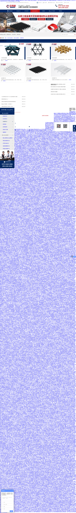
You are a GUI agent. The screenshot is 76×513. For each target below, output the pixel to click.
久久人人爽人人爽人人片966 (26, 456)
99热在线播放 (10, 214)
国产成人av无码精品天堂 (49, 296)
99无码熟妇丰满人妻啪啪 (57, 405)
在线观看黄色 (43, 506)
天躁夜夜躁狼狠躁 (8, 198)
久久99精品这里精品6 (15, 351)
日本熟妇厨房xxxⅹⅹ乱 (5, 349)
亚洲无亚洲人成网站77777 (16, 269)
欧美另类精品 (20, 313)
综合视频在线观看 (5, 389)
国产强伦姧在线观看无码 (49, 173)
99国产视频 (38, 386)
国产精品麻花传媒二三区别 (51, 284)
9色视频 (17, 140)
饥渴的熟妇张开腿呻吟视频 (14, 292)
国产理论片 (31, 343)
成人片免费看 (2, 416)
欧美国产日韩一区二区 (18, 363)
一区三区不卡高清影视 (43, 431)
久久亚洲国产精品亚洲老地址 (70, 230)
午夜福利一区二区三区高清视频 (7, 413)
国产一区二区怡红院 (33, 341)
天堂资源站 (25, 494)
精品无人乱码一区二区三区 (27, 366)
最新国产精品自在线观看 (20, 473)
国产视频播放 (40, 130)
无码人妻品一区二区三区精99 (11, 168)
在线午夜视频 (35, 338)
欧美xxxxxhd (64, 320)
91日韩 (23, 181)
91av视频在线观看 (56, 137)
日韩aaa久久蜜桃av (47, 313)
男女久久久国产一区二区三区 (47, 339)
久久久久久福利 (31, 457)
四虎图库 (48, 204)
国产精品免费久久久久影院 (44, 186)
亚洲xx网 (37, 274)
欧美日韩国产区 (55, 148)
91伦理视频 (58, 145)
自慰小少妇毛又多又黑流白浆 (64, 160)
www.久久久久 (31, 316)
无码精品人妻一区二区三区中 (33, 246)
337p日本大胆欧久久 (43, 235)
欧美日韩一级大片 (41, 341)
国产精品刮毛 (11, 240)
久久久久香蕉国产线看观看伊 (38, 275)
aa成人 (14, 392)
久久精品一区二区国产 (64, 135)
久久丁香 (3, 307)
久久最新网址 (46, 397)
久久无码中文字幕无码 (42, 282)
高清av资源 (15, 484)
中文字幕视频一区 (42, 303)
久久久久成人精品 (52, 211)
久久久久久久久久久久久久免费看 (38, 254)
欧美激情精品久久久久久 (59, 393)
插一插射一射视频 (35, 237)
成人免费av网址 (43, 387)
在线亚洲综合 (49, 376)
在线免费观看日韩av (69, 132)
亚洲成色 (34, 322)
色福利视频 (32, 369)
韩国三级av (22, 488)
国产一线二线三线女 (43, 225)
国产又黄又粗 (70, 209)
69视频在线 (41, 255)
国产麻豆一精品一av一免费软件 (49, 317)
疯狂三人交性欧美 (57, 140)
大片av (50, 125)
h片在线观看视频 (25, 155)
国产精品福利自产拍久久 (30, 236)
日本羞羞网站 (10, 261)
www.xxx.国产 (42, 441)
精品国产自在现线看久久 (69, 121)
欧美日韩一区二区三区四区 (19, 426)
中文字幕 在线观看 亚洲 (67, 219)
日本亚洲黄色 (22, 321)
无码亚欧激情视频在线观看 (24, 422)
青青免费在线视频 (5, 262)
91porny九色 (8, 318)
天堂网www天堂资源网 (25, 228)
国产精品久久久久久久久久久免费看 (19, 245)
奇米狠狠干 (26, 326)
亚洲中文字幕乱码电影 (54, 204)
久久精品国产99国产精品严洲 (35, 436)
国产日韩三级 (28, 210)
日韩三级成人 (24, 299)
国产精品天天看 (44, 454)
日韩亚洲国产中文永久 (7, 255)
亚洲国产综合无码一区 (67, 212)
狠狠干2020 (40, 301)
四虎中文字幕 (23, 370)
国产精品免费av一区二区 (40, 400)
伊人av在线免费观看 (22, 295)
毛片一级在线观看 (61, 351)
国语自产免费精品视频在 (39, 420)
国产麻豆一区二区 (48, 384)
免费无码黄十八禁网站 (9, 332)
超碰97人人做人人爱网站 (54, 203)
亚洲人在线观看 (29, 425)
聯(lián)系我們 (24, 114)
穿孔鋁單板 (14, 34)
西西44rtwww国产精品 (20, 253)
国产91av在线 (2, 379)
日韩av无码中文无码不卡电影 (57, 451)
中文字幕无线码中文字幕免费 (44, 277)
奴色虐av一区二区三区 (45, 253)
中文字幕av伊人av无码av (14, 288)
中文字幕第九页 (35, 325)
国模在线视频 (62, 428)
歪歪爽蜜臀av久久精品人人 (48, 180)
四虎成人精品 (33, 201)
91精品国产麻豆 (25, 332)
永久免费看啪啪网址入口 (52, 201)
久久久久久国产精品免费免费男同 (67, 294)
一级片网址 (20, 156)
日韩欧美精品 (48, 139)
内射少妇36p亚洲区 (56, 247)
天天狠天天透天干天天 (18, 494)
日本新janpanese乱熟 (59, 317)
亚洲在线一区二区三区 (48, 146)
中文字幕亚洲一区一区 (6, 264)
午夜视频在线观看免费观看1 (40, 494)
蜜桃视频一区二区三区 (60, 319)
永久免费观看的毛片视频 (11, 329)
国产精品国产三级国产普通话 (35, 327)
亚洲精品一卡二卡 (28, 152)
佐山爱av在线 (28, 320)
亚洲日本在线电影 (42, 356)
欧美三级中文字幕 (56, 146)
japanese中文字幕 (67, 299)
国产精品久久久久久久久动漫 (37, 286)
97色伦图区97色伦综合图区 (62, 197)
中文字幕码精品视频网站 (58, 298)
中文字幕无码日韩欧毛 (21, 191)
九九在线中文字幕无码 (30, 434)
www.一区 (28, 164)
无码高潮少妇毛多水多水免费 (24, 131)
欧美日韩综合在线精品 (64, 288)
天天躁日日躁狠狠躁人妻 (37, 188)
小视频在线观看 (9, 300)
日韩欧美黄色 (50, 428)
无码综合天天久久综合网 (26, 284)
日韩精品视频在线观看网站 (64, 253)
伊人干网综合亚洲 (41, 172)
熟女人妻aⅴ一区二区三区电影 (27, 129)
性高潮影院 (41, 171)
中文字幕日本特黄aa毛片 (11, 208)
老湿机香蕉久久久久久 (34, 449)
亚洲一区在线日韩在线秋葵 (46, 221)
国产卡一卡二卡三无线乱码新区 (7, 412)
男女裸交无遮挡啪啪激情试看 (31, 148)
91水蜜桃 (24, 380)
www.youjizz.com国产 (18, 206)
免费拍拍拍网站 (57, 391)
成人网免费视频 (64, 292)
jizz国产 (72, 338)
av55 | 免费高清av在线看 (58, 472)
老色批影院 (9, 417)
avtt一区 (9, 286)
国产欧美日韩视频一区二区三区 (29, 293)
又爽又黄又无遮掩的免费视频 (49, 152)
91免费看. (42, 257)
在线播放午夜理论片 (13, 262)
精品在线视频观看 (63, 241)
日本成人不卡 (4, 186)
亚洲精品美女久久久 (67, 314)
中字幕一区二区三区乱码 (36, 284)
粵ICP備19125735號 (42, 120)
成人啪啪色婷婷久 (50, 269)
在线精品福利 (52, 275)
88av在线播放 (69, 275)
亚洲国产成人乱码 (20, 358)
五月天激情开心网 (62, 417)
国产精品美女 (46, 508)
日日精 (36, 157)
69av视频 (37, 357)
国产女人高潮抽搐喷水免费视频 (10, 283)
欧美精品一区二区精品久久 (29, 292)
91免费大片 (58, 225)
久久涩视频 (25, 255)
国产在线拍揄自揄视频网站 (8, 252)
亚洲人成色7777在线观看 (9, 224)
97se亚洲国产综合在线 (39, 412)
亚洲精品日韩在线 (4, 401)
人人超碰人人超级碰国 (17, 198)
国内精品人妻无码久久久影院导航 (37, 173)
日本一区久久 (64, 437)
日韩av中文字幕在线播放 (28, 297)
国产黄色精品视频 (32, 307)
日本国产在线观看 (66, 404)
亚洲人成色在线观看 (18, 254)
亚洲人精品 (32, 298)
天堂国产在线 (61, 208)
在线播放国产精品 (56, 299)
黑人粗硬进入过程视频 (58, 183)
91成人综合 (31, 278)
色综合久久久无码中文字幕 (44, 427)
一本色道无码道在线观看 (9, 172)
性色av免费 (10, 239)
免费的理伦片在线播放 (17, 328)
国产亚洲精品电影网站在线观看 (37, 355)
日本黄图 (15, 199)
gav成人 (21, 307)
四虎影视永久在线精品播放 (12, 266)
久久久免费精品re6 (6, 243)
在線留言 (45, 2)
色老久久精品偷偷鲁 (34, 331)
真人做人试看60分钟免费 (53, 347)
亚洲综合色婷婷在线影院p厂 (69, 378)
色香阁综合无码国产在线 (70, 319)
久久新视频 (46, 182)
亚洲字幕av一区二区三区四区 (41, 377)
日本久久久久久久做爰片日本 (54, 320)
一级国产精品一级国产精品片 (19, 222)
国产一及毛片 (65, 193)
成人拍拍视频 (54, 304)
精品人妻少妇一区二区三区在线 (49, 124)
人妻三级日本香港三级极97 (30, 178)
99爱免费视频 (64, 172)
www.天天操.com (8, 382)
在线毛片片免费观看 (47, 285)
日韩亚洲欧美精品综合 (27, 376)
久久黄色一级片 (59, 172)
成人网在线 (7, 353)
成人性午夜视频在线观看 (40, 413)
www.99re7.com (6, 194)
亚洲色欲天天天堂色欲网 (37, 373)
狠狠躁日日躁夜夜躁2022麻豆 (6, 278)
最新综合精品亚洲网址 (64, 188)
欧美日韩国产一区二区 (21, 138)
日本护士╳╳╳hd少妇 (67, 192)
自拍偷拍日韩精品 (40, 247)
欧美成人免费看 (32, 384)
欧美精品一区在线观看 (8, 190)
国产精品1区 (21, 292)
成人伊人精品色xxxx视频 (27, 262)
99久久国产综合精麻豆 (51, 178)
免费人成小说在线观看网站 (62, 166)
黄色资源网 (22, 257)
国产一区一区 (39, 460)
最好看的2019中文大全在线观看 (19, 411)
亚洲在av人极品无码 (9, 282)
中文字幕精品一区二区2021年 (45, 224)
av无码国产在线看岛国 (65, 145)
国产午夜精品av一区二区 (59, 243)
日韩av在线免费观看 (36, 430)
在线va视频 (11, 445)
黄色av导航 (9, 377)
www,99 (34, 453)
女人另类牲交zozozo (23, 171)
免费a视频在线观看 (26, 298)
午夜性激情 (59, 216)
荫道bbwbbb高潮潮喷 (10, 465)
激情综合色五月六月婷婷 (59, 416)
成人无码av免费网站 (68, 316)
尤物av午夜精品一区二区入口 (61, 275)
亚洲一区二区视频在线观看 (19, 441)
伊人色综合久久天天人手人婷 (27, 146)
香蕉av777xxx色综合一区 (27, 187)
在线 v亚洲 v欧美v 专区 (16, 497)
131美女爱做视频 (19, 342)
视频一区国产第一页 (38, 271)
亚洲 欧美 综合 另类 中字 (59, 269)
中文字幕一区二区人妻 (38, 206)
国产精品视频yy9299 (35, 235)
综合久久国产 (14, 438)
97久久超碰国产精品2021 (32, 319)
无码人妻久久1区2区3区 (60, 132)
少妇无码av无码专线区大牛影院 (41, 424)
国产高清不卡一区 (55, 485)
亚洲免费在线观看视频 (36, 179)
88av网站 (37, 310)
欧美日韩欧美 (12, 335)
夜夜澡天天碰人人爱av (52, 216)
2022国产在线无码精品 (15, 259)
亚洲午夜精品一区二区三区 (46, 488)
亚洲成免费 (65, 260)
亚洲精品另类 (57, 413)
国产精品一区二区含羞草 (60, 399)
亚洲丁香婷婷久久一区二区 (36, 367)
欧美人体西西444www (21, 165)
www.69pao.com (5, 323)
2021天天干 (7, 378)
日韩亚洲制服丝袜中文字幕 (29, 162)
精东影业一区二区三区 (25, 478)
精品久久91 (20, 341)
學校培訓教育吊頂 (6, 140)
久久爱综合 (52, 459)
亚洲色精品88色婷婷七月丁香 (35, 164)
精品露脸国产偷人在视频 (66, 262)
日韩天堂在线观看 (17, 498)
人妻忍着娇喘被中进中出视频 (19, 309)
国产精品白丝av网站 (8, 370)
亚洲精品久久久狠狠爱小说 (52, 283)
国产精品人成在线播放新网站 (69, 265)
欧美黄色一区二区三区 (9, 217)
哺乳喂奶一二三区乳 (4, 296)
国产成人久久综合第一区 (26, 491)
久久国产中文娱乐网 (18, 397)
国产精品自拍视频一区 (27, 233)
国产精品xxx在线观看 (22, 354)
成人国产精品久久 (40, 167)
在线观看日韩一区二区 (25, 467)
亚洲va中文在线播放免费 (62, 239)
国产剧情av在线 (61, 433)
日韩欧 (38, 148)
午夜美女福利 (35, 329)
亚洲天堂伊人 (21, 230)
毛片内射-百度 (62, 445)
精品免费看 (69, 289)
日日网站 (46, 225)
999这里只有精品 (35, 144)
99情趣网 (68, 397)
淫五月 (32, 183)
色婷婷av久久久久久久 (19, 197)
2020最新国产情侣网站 (31, 149)
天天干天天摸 (19, 362)
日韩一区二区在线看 (71, 233)
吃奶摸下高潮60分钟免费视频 (61, 279)
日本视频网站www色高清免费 (39, 143)
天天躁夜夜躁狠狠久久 (42, 161)
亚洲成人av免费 (5, 472)
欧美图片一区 (36, 501)
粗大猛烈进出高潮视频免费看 (44, 316)
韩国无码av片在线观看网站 (9, 206)
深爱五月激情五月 (68, 217)
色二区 (73, 188)
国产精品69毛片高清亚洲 (61, 423)
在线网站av (28, 191)
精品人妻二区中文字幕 (39, 132)
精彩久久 (14, 356)
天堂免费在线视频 (65, 214)
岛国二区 (70, 506)
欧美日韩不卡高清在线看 (7, 484)
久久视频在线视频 (35, 219)
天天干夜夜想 (56, 417)
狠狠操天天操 (25, 190)
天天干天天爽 (42, 494)
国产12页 (64, 289)
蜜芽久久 (36, 236)
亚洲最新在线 (7, 386)
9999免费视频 (53, 279)
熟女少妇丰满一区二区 (26, 367)
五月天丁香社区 (11, 274)
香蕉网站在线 (47, 145)
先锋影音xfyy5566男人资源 (61, 508)
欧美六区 (67, 235)
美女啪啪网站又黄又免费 (39, 287)
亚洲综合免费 (31, 151)
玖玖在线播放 (20, 326)
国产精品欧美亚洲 (47, 359)
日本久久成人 (62, 327)
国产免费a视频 (71, 310)
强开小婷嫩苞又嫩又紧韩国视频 (43, 134)
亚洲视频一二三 (46, 130)
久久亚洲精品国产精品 (50, 266)
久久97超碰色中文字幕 (20, 333)
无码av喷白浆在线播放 (61, 180)
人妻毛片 (64, 161)
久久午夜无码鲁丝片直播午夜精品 (63, 318)
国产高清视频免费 (71, 389)
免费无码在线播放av (32, 332)
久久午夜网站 (27, 257)
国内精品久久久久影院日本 (57, 139)
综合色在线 (17, 335)
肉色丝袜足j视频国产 (57, 210)
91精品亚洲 (56, 182)
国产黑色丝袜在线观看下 (29, 480)
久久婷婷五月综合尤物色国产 (65, 468)
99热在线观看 (11, 209)
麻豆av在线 (3, 396)
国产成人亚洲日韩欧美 (15, 455)
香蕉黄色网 (47, 191)
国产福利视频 (39, 146)
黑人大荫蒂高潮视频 (52, 319)
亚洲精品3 (53, 177)
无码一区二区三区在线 (67, 326)
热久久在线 (16, 378)
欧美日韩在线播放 (55, 252)
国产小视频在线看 (66, 455)
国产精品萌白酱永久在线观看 (66, 159)
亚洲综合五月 (23, 175)
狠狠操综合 (24, 135)
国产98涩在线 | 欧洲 (7, 394)
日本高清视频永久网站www (27, 482)
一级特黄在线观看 (63, 509)
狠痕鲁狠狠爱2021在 (48, 215)
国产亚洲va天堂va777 (8, 330)
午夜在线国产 (29, 433)
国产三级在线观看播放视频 (46, 233)
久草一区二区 (69, 210)
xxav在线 (21, 509)
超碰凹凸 (15, 261)
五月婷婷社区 (58, 205)
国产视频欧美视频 (45, 501)
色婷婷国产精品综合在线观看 (64, 252)
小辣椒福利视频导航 (32, 407)
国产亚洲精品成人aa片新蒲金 (65, 419)
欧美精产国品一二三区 (68, 372)
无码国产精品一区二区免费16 (35, 258)
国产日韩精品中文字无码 (30, 402)
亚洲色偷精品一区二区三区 (32, 451)
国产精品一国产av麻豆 (64, 157)
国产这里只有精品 (69, 175)
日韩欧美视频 (29, 241)
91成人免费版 (8, 331)
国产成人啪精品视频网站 (9, 414)
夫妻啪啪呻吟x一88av (15, 231)
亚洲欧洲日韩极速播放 (23, 346)
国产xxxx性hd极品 (54, 163)
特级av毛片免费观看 (39, 223)
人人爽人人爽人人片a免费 (25, 177)
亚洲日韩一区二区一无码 (21, 469)
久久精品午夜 (18, 180)
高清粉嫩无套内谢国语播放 (18, 492)
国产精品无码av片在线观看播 (21, 308)
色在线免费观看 (13, 404)
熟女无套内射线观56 (42, 263)
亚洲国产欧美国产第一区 (45, 475)
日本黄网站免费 (27, 238)
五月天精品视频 (32, 274)
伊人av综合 (41, 245)
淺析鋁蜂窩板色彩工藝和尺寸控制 (7, 106)
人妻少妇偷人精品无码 (20, 457)
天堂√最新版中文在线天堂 (66, 262)
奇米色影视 (48, 329)
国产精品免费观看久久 (70, 324)
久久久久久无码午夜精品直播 (12, 212)
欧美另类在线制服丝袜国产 (54, 164)
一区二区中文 (32, 257)
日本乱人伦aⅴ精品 (34, 364)
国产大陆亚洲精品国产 (14, 369)
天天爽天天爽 (11, 339)
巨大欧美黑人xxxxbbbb (44, 189)
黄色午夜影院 (7, 197)
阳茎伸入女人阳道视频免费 (35, 306)
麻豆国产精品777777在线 (9, 226)
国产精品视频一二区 (21, 317)
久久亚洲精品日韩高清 (47, 331)
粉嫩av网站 (22, 400)
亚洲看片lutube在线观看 (26, 146)
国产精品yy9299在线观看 (24, 264)
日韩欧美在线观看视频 (64, 131)
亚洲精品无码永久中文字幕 (63, 231)
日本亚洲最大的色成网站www (63, 156)
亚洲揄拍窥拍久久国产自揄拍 (36, 243)
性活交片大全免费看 (44, 166)
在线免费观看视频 (42, 237)
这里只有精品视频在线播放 (39, 432)
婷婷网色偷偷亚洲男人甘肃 (16, 372)
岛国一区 (33, 147)
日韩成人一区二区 (11, 476)
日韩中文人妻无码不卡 (17, 415)
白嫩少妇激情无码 (64, 332)
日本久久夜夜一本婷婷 (20, 236)
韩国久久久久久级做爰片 (15, 424)
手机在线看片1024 (42, 197)
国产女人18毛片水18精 (59, 271)
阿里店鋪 (39, 2)
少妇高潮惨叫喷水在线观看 (25, 424)
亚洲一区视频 (64, 210)
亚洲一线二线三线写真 (59, 404)
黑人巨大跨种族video (4, 381)
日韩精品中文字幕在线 (50, 143)
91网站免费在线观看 (27, 209)
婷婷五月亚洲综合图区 (71, 450)
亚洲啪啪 (4, 298)
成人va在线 (43, 360)
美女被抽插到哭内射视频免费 (44, 479)
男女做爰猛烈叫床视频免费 (57, 320)
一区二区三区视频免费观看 (46, 200)
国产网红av (63, 171)
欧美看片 (38, 383)
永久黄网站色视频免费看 (59, 380)
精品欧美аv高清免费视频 (5, 267)
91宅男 (37, 201)
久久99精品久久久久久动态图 (27, 192)
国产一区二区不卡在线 (18, 153)
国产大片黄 (49, 431)
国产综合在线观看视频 (65, 220)
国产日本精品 (31, 168)
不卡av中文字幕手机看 (43, 218)
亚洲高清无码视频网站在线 (51, 430)
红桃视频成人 (5, 478)
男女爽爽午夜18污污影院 (41, 183)
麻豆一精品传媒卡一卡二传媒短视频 (16, 450)
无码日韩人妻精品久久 (11, 276)
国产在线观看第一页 (39, 170)
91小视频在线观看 (60, 133)
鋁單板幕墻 (5, 126)
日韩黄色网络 (43, 139)
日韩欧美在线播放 (35, 311)
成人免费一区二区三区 (64, 149)
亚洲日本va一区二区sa (61, 150)
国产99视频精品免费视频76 (29, 244)
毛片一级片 (46, 234)
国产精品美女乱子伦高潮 (32, 351)
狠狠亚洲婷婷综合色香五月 (58, 378)
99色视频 (41, 260)
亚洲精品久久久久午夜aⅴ (69, 433)
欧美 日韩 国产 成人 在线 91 (68, 484)
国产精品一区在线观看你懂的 (63, 371)
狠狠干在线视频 (47, 383)
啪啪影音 (38, 308)
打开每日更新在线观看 (45, 511)
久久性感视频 (34, 217)
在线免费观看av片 (70, 239)
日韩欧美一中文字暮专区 (18, 477)
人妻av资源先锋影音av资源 (17, 179)
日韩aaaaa (46, 140)
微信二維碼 (67, 2)
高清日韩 (55, 302)
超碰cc (11, 407)
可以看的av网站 (68, 241)
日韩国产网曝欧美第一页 (30, 357)
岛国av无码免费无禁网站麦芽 (38, 190)
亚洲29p (39, 176)
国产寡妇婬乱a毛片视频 (49, 434)
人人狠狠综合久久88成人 (33, 250)
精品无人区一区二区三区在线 (64, 163)
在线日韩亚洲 (68, 134)
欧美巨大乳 (26, 151)
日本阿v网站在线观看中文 (16, 200)
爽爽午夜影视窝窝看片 (70, 438)
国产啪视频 (38, 346)
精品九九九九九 (46, 171)
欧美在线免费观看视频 (71, 308)
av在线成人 (21, 293)
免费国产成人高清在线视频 (57, 198)
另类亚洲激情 (46, 396)
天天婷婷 (61, 161)
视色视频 (68, 221)
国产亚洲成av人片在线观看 (27, 414)
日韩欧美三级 (48, 237)
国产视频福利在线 (25, 194)
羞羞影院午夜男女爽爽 (25, 396)
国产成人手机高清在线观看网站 (33, 197)
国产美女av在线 (69, 184)
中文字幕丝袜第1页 (5, 346)
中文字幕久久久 (63, 473)
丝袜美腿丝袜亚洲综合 (47, 248)
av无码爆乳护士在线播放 (6, 220)
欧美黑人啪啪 (30, 227)
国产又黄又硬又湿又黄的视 (14, 193)
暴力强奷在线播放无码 (55, 361)
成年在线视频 (19, 158)
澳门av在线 (54, 406)
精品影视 (58, 419)
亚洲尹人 (27, 139)
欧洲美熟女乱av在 (27, 313)
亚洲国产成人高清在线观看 (42, 392)
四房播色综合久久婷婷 (9, 222)
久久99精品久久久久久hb (18, 485)
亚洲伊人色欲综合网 (69, 177)
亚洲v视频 (40, 177)
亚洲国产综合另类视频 (45, 179)
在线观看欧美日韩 (56, 288)
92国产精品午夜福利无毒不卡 (42, 509)
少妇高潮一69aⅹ (37, 150)
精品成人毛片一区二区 (56, 147)
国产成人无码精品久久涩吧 (64, 255)
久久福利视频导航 (50, 417)
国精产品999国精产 (58, 286)
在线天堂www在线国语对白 (20, 218)
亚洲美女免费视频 (35, 393)
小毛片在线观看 (27, 436)
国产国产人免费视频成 (21, 357)
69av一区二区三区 (62, 181)
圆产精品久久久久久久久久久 (10, 459)
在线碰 (22, 133)
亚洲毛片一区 (19, 130)
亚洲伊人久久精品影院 (15, 267)
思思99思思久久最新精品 (62, 290)
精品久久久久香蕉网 (67, 136)
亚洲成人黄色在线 (70, 173)
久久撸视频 (23, 180)
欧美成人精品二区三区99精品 (59, 121)
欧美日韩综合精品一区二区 (57, 303)
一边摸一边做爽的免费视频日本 (29, 170)
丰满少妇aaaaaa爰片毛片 (6, 184)
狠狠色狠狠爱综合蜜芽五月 (15, 501)
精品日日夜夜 (21, 369)
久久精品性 (58, 165)
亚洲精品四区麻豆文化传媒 (67, 206)
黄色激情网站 (2, 420)
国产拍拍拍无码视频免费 (62, 207)
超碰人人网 (17, 499)
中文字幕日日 (40, 363)
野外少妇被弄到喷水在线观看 (12, 192)
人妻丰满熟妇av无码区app (48, 214)
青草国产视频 (6, 380)
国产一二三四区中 (51, 272)
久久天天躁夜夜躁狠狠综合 (50, 483)
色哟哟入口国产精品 (34, 228)
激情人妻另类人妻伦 (47, 183)
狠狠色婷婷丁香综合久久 (60, 189)
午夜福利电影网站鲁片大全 (63, 187)
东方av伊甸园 (3, 254)
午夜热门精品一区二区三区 (51, 324)
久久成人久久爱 (71, 410)
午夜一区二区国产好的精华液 (45, 379)
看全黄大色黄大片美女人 (33, 326)
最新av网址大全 (61, 230)
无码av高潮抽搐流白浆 (55, 359)
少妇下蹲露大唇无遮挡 (41, 335)
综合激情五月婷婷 (49, 123)
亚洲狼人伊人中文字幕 (50, 387)
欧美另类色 (19, 225)
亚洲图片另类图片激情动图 (21, 273)
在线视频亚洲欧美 (64, 401)
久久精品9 (22, 350)
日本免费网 (54, 384)
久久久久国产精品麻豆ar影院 (9, 343)
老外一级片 (33, 233)
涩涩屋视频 (31, 190)
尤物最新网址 (26, 140)
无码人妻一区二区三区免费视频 (36, 231)
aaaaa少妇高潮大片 (10, 254)
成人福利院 (52, 246)
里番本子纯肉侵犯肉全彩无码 (49, 205)
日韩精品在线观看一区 (61, 138)
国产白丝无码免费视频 (44, 330)
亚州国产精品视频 (62, 148)
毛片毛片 (17, 350)
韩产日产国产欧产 (71, 355)
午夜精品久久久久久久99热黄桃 (41, 495)
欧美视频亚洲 (15, 279)
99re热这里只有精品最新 (24, 221)
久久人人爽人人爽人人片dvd (9, 376)
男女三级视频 (29, 368)
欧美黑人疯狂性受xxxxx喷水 (35, 262)
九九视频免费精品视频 (36, 462)
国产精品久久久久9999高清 (40, 498)
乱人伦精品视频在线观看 (38, 343)
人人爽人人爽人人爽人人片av (65, 444)
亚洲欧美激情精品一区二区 (9, 436)
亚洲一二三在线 (16, 422)
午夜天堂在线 (15, 346)
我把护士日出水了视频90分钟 (56, 358)
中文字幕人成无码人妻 (54, 253)
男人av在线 (11, 232)
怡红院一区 (29, 355)
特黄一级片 (57, 394)
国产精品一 (59, 117)
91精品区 (71, 270)
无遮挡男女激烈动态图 (13, 241)
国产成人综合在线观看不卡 (33, 242)
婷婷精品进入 (24, 136)
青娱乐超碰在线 (67, 420)
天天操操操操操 (20, 174)
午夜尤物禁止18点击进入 (35, 486)
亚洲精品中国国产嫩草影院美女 (49, 132)
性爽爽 (42, 468)
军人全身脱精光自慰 (64, 355)
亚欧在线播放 (21, 145)
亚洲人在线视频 (29, 245)
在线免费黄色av (24, 134)
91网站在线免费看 (67, 497)
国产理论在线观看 (7, 372)
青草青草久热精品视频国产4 (53, 330)
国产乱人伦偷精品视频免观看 (17, 365)
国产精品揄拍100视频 (62, 134)
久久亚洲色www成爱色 (20, 202)
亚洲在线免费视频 (48, 447)
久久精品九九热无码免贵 (21, 348)
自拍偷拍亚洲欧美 (22, 435)
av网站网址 (44, 269)
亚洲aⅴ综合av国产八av (20, 459)
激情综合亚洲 (8, 241)
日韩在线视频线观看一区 (11, 306)
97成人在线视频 (49, 148)
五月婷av (9, 246)
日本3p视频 (31, 303)
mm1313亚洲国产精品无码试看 (5, 227)
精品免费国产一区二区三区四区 (62, 229)
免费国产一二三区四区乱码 (49, 287)
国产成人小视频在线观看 (13, 457)
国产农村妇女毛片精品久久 (60, 152)
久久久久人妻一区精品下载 (40, 298)
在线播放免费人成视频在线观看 (38, 304)
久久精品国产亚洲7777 (27, 365)
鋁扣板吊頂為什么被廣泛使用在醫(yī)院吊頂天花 (59, 94)
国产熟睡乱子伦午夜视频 (58, 265)
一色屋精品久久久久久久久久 (25, 163)
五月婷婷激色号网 (29, 285)
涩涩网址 (20, 192)
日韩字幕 (20, 302)
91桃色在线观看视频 (58, 353)
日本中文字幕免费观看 (57, 176)
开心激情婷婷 (38, 145)
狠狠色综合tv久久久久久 (44, 370)
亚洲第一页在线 (48, 400)
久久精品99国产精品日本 (62, 482)
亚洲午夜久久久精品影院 (12, 187)
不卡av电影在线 (53, 308)
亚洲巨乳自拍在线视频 (62, 463)
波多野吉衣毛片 (50, 144)
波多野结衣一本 (24, 185)
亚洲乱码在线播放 (71, 186)
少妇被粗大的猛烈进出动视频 (43, 490)
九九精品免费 (23, 503)
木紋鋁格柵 (54, 57)
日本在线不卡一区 (47, 163)
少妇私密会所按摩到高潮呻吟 (32, 226)
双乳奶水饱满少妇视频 (53, 193)
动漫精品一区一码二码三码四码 (29, 412)
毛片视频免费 (62, 394)
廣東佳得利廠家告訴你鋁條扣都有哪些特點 (9, 101)
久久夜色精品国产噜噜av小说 (42, 194)
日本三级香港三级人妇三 (20, 150)
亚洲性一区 (50, 209)
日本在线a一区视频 (7, 362)
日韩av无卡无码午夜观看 (36, 193)
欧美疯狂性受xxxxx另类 (61, 175)
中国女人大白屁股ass (6, 173)
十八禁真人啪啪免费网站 (53, 487)
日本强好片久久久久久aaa (9, 284)
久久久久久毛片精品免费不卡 (68, 213)
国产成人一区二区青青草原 (30, 154)
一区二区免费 (65, 341)
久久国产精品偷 (64, 167)
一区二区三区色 (46, 412)
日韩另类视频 (52, 300)
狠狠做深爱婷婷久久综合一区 (34, 139)
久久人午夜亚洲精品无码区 (35, 439)
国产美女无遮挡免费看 (70, 327)
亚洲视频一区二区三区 (18, 209)
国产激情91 (48, 133)
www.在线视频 (24, 430)
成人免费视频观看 (18, 284)
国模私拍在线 (35, 405)
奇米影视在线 (26, 429)
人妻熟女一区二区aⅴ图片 (59, 420)
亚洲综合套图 (37, 333)
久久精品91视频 (51, 140)
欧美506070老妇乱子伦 (61, 218)
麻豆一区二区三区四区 (54, 158)
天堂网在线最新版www (19, 188)
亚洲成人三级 (8, 237)
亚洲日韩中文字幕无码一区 (33, 255)
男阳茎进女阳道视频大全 (49, 128)
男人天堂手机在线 (70, 244)
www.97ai (44, 265)
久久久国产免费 (26, 494)
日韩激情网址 (7, 295)
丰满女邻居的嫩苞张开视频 (29, 358)
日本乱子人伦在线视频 (67, 317)
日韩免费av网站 (62, 258)
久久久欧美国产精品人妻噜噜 (37, 239)
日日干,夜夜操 (10, 421)
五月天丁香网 (19, 135)
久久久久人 (39, 137)
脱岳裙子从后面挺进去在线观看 (18, 352)
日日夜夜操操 (65, 339)
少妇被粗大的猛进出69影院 (61, 283)
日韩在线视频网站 (32, 252)
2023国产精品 (61, 396)
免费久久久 (34, 383)
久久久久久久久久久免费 (27, 504)
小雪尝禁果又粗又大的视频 (26, 334)
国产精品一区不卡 (61, 217)
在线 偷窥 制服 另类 (23, 142)
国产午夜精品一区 (66, 261)
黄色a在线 (71, 418)
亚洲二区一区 (68, 276)
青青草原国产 (19, 300)
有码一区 (30, 279)
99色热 (28, 211)
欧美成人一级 (15, 388)
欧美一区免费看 (25, 269)
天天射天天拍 (57, 392)
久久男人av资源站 (60, 341)
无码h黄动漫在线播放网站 (51, 154)
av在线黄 (37, 189)
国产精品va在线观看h (38, 130)
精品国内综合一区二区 (60, 422)
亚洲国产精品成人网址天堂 (21, 506)
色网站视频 (53, 316)
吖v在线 (26, 290)
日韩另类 (35, 341)
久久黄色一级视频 (8, 204)
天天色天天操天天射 (20, 184)
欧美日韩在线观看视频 (66, 119)
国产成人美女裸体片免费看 (68, 234)
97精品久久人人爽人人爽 (31, 423)
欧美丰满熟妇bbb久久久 (9, 275)
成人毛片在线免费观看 (54, 155)
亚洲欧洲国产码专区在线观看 (60, 272)
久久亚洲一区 (64, 263)
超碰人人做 (63, 313)
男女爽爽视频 (49, 295)
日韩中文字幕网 (58, 267)
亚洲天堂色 (35, 135)
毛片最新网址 (59, 192)
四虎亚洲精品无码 (42, 242)
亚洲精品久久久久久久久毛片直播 (29, 386)
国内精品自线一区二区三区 (63, 200)
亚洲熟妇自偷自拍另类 (34, 479)
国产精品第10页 (26, 279)
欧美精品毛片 (33, 359)
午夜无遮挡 (35, 181)
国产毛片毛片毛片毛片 (14, 302)
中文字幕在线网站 (8, 174)
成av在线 (38, 142)
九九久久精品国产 (71, 386)
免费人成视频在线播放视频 (47, 198)
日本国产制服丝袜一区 (17, 341)
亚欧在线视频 (35, 130)
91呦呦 (3, 183)
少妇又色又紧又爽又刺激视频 (41, 337)
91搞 (22, 216)
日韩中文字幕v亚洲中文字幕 (55, 277)
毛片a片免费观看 (64, 232)
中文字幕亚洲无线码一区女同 (41, 267)
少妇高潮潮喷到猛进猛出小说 (22, 384)
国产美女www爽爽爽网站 (25, 243)
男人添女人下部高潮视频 (26, 179)
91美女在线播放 (50, 337)
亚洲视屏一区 (39, 269)
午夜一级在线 (71, 157)
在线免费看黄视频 (44, 138)
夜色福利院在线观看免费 (39, 474)
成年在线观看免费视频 (59, 373)
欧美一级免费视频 (16, 509)
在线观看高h (18, 211)
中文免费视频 (7, 307)
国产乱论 (59, 440)
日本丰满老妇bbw (54, 465)
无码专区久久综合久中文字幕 (22, 417)
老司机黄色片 (20, 296)
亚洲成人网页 (9, 249)
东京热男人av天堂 (65, 344)
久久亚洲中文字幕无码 (11, 308)
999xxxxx (1, 233)
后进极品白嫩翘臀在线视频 (40, 210)
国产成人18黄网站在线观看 (10, 183)
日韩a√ (33, 152)
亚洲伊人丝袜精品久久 (4, 486)
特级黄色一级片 (26, 378)
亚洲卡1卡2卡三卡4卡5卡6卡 (42, 423)
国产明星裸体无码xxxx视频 (27, 272)
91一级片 (34, 146)
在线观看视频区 (55, 258)
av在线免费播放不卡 (60, 154)
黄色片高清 (69, 137)
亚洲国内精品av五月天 (42, 312)
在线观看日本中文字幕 (21, 239)
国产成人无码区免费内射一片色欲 (37, 163)
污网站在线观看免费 (57, 240)
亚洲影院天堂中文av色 (17, 499)
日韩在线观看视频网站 (15, 264)
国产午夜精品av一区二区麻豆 (30, 145)
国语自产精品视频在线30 (34, 289)
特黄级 (33, 225)
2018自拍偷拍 (31, 280)
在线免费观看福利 (7, 342)
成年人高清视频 (38, 195)
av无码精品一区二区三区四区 (9, 234)
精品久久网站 (10, 387)
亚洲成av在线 (55, 230)
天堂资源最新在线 (44, 164)
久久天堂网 (71, 185)
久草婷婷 (60, 142)
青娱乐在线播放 (47, 398)
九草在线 (49, 175)
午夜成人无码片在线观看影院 (7, 294)
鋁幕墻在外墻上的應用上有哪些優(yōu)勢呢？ (58, 84)
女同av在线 (41, 331)
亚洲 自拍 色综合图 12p (34, 396)
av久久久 (59, 292)
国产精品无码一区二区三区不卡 (13, 420)
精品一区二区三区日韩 (64, 506)
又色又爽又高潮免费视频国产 (41, 281)
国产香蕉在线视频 (3, 192)
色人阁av (16, 164)
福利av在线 (36, 169)
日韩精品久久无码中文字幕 (10, 289)
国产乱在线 (14, 184)
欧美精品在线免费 (25, 343)
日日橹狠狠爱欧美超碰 (50, 344)
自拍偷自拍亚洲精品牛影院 (48, 334)
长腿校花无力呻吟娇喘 (59, 314)
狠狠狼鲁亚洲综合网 (18, 224)
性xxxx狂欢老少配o (61, 368)
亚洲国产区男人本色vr (6, 409)
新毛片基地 (40, 422)
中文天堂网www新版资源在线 (28, 143)
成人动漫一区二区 (7, 248)
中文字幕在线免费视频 (18, 217)
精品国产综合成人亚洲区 (54, 241)
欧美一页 (48, 436)
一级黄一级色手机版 (51, 394)
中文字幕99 (9, 170)
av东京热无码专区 (25, 224)
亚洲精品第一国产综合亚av (67, 511)
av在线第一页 (64, 176)
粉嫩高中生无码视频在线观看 (54, 509)
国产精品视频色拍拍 (60, 372)
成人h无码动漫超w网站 (64, 310)
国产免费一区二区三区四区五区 (47, 349)
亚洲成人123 (5, 274)
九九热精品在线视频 (36, 421)
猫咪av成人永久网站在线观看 (49, 286)
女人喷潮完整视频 (70, 343)
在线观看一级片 (21, 409)
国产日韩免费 (14, 225)
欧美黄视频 (27, 252)
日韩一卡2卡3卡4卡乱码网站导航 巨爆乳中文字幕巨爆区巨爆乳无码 (36, 471)
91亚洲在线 (35, 372)
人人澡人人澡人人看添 (32, 133)
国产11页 (3, 473)
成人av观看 (31, 241)
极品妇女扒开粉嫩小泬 (38, 339)
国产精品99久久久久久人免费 (63, 185)
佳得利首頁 (10, 10)
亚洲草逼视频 (70, 260)
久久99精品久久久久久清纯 (25, 505)
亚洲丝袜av (11, 290)
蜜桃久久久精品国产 (54, 231)
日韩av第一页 (71, 205)
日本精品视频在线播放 (12, 381)
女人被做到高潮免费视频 (46, 177)
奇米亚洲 (56, 296)
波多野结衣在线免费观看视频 (8, 425)
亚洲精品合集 (68, 181)
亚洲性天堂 (66, 377)
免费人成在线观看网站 (62, 465)
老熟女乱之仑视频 (9, 203)
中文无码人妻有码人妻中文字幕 (11, 433)
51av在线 (42, 418)
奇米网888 (56, 186)
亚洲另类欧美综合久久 (46, 368)
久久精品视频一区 (21, 407)
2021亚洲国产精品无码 (21, 402)
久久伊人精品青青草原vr (42, 169)
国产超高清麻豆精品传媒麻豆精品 (23, 493)
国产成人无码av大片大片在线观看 (43, 294)
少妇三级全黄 (46, 474)
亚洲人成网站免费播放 (60, 446)
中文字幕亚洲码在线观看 (39, 225)
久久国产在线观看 (63, 137)
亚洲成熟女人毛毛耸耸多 (12, 287)
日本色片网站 (54, 192)
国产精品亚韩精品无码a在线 (35, 476)
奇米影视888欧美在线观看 (39, 191)
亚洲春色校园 (28, 180)
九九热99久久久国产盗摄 (44, 470)
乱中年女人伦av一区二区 (29, 333)
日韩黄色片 (58, 322)
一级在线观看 (19, 136)
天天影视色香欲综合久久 (53, 501)
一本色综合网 (44, 428)
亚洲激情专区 (25, 156)
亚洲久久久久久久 (55, 331)
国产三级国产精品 (41, 445)
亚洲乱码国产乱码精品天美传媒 (59, 481)
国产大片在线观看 (70, 509)
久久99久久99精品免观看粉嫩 (31, 478)
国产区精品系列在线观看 (13, 265)
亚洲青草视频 (57, 315)
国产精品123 (52, 353)
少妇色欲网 (7, 310)
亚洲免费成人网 (29, 469)
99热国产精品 (60, 280)
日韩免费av (42, 212)
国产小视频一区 (24, 487)
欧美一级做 (73, 245)
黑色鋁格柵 (29, 78)
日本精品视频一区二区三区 (27, 254)
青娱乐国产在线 (40, 508)
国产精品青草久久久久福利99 (9, 201)
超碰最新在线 (37, 321)
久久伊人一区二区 (30, 353)
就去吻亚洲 (14, 227)
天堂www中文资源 (3, 397)
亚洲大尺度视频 (43, 148)
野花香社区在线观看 (58, 304)
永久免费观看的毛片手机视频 (21, 166)
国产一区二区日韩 (59, 480)
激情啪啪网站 (59, 251)
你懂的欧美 (29, 311)
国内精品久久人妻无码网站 (14, 171)
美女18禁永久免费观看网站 (44, 174)
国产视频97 (18, 444)
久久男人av (51, 370)
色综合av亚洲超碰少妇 (54, 136)
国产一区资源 (8, 317)
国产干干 (25, 216)
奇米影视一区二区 (71, 117)
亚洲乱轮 (11, 194)
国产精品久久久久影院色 (41, 323)
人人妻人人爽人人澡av (56, 375)
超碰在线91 (45, 272)
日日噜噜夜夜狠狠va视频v (52, 202)
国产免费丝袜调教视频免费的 (12, 355)
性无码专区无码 (9, 235)
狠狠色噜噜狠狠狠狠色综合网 (19, 290)
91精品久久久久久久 (54, 208)
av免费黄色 (53, 379)
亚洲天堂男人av (50, 481)
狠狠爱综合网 (31, 432)
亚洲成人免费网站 (15, 255)
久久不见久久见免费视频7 (13, 256)
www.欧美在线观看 (32, 189)
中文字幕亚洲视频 (37, 241)
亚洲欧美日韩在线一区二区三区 (56, 281)
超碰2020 (31, 330)
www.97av (67, 399)
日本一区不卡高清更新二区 (49, 380)
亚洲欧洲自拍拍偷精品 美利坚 (11, 348)
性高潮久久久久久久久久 (51, 309)
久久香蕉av (53, 270)
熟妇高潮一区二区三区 (33, 463)
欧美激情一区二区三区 (40, 252)
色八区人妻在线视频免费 (70, 167)
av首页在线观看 (54, 200)
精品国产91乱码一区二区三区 (53, 336)
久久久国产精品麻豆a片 (31, 215)
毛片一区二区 (29, 229)
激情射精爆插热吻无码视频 (52, 239)
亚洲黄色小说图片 (26, 492)
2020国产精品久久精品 (22, 353)
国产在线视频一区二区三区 (57, 248)
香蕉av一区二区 (60, 224)
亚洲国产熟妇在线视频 (6, 429)
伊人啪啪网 (19, 182)
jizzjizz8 (1, 481)
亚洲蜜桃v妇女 (25, 158)
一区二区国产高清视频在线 (39, 278)
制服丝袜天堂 (19, 155)
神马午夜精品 (31, 287)
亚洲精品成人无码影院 (24, 455)
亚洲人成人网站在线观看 (4, 335)
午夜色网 (57, 310)
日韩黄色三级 (27, 231)
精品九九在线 (70, 254)
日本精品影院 (32, 200)
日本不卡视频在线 (48, 131)
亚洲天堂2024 (43, 435)
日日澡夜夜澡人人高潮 (26, 302)
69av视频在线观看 (26, 461)
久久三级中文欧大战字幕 (67, 443)
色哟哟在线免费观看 (29, 181)
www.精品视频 (29, 217)
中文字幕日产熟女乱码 (66, 199)
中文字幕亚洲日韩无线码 (6, 336)
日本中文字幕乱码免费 (43, 347)
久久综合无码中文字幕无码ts (55, 436)
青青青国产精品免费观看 (68, 480)
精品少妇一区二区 (29, 165)
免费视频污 (19, 347)
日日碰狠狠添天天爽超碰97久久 (63, 424)
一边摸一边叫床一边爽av (8, 435)
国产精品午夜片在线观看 (54, 378)
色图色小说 (17, 201)
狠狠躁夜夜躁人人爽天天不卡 (41, 295)
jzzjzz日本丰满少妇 (12, 195)
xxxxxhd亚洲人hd (29, 135)
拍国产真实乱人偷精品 (11, 446)
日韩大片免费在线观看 (46, 188)
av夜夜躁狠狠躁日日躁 (42, 283)
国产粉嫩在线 (27, 172)
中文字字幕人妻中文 (40, 415)
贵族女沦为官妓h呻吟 (58, 118)
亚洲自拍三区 (60, 403)
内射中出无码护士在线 (31, 344)
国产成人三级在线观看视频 (42, 202)
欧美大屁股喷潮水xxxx (19, 507)
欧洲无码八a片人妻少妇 (42, 443)
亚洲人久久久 (13, 315)
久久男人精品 (7, 299)
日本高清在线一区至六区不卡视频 (41, 429)
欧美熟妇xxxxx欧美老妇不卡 (18, 278)
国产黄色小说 (2, 309)
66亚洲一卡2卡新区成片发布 (43, 297)
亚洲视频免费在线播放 (57, 144)
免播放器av (36, 172)
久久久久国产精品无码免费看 (20, 229)
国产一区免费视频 (34, 382)
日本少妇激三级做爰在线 (19, 322)
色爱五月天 (30, 405)
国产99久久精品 (53, 133)
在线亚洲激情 (59, 289)
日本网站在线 (26, 253)
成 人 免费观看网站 (9, 316)
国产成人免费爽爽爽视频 (18, 398)
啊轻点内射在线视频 (21, 502)
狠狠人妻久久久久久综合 (68, 203)
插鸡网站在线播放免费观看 (34, 158)
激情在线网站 (11, 374)
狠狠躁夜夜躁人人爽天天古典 (46, 207)
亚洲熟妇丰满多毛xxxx (32, 142)
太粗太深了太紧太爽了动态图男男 (68, 226)
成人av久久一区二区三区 (60, 177)
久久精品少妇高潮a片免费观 (27, 383)
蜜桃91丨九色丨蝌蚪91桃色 (21, 144)
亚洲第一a (50, 232)
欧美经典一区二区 (68, 158)
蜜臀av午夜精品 (11, 218)
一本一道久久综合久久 (62, 194)
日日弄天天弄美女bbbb (71, 191)
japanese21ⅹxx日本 (44, 167)
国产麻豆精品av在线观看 (48, 276)
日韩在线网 (33, 424)
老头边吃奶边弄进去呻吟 (46, 195)
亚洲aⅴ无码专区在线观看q (64, 195)
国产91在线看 (29, 137)
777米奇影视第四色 (57, 116)
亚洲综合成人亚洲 (12, 338)
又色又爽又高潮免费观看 (22, 268)
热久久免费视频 (7, 245)
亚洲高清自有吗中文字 (62, 342)
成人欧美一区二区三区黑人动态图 (44, 390)
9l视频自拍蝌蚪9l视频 (55, 195)
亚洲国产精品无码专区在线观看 (29, 153)
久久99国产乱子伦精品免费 (54, 426)
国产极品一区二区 (66, 425)
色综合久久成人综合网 (31, 166)
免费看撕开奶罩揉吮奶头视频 (28, 186)
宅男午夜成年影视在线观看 (18, 190)
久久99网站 (72, 258)
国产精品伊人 (51, 416)
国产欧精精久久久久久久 (34, 404)
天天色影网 (61, 426)
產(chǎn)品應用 (5, 135)
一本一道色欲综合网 (10, 463)
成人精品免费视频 (69, 153)
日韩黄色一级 (53, 188)
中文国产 (65, 254)
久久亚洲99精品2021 (65, 140)
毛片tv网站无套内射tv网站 (26, 314)
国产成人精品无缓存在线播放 (68, 228)
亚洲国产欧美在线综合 (22, 287)
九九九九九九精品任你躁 (57, 386)
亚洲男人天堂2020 (66, 403)
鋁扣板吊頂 (5, 116)
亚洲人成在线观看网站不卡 (24, 288)
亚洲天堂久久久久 (71, 190)
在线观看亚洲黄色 (68, 428)
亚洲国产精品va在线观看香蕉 (10, 223)
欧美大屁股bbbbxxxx (25, 289)
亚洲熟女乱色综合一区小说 (17, 186)
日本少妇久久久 (57, 170)
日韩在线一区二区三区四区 (50, 172)
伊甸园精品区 (3, 355)
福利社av (7, 265)
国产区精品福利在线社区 (23, 159)
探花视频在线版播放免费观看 (19, 359)
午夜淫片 (10, 431)
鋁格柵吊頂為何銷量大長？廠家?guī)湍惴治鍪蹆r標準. (59, 89)
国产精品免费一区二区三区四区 (42, 402)
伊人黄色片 (50, 369)
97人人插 (71, 151)
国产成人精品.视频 (36, 482)
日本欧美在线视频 (8, 221)
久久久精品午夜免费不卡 (43, 264)
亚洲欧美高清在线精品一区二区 (69, 483)
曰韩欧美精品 (65, 211)
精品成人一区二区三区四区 (23, 277)
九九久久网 (30, 246)
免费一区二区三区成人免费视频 (46, 469)
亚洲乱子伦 (51, 321)
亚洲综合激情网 (20, 199)
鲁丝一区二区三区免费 (45, 348)
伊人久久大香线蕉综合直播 (22, 324)
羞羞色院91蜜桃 (31, 206)
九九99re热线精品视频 (24, 432)
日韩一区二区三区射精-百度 (8, 204)
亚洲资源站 (55, 242)
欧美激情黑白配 (69, 141)
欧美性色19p (23, 478)
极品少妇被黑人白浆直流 (59, 143)
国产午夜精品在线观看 (69, 361)
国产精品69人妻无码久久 (16, 220)
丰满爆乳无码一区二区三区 (33, 205)
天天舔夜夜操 (49, 204)
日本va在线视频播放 (52, 225)
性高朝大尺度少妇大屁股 (45, 136)
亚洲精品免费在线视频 (23, 351)
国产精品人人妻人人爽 (68, 269)
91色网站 (27, 291)
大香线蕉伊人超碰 (63, 434)
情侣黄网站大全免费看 (27, 511)
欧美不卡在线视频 (28, 225)
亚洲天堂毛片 (55, 433)
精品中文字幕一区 (28, 317)
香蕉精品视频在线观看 (67, 451)
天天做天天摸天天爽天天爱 (59, 173)
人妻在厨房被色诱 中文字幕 (59, 250)
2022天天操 (39, 341)
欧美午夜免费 (9, 270)
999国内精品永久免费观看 (65, 146)
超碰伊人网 (53, 502)
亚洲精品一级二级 (20, 157)
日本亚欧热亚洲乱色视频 (65, 391)
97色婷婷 (68, 315)
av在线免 (33, 210)
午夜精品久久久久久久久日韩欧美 (16, 386)
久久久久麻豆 (55, 357)
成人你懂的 (32, 483)
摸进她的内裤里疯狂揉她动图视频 (64, 162)
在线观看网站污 (8, 322)
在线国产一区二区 (45, 395)
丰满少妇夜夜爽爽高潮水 (36, 504)
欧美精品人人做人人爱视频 (34, 379)
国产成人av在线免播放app (22, 266)
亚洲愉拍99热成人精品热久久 (37, 389)
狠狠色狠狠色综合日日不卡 (21, 390)
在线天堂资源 (33, 336)
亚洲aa (52, 400)
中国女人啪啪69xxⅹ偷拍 (57, 476)
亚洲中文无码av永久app (42, 135)
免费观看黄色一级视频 (41, 499)
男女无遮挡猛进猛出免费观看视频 (56, 439)
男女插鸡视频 (3, 208)
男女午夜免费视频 (52, 191)
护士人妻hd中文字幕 (18, 376)
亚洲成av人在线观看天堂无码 (30, 198)
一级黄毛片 (9, 186)
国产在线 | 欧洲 (18, 446)
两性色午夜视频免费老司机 (10, 229)
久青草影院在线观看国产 (68, 504)
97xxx (59, 120)
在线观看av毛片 (33, 131)
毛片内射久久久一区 (40, 359)
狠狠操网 (55, 180)
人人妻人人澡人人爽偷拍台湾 (32, 171)
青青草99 (18, 329)
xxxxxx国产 (50, 307)
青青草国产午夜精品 (50, 356)
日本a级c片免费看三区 (62, 466)
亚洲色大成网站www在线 (61, 324)
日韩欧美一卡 (53, 145)
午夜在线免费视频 (38, 230)
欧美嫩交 (26, 407)
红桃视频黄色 (26, 184)
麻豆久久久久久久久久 (30, 381)
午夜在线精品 (60, 347)
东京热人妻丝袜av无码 (49, 432)
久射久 (68, 362)
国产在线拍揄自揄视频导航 (57, 399)
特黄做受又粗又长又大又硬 (26, 167)
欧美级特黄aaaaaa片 (27, 203)
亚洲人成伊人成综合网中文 (37, 265)
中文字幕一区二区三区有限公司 (66, 328)
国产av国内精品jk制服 (19, 403)
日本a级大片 (10, 328)
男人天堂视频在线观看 (9, 309)
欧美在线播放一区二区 (35, 260)
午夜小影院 (26, 133)
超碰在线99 (16, 295)
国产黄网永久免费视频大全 (69, 500)
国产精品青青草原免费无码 (52, 449)
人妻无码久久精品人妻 (28, 199)
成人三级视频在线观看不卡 (15, 349)
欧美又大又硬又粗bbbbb (59, 356)
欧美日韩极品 (63, 221)
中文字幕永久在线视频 (58, 212)
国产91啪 (59, 167)
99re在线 (4, 441)
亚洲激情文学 (46, 442)
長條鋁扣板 (18, 34)
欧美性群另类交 (59, 421)
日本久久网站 (55, 151)
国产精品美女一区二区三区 (44, 342)
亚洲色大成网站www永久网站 (13, 323)
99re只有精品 (73, 378)
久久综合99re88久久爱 (32, 202)
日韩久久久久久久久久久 (19, 274)
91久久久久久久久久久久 (56, 262)
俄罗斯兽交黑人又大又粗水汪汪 (40, 305)
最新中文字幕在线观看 (34, 140)
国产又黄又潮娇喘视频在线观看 (13, 260)
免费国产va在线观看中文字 (9, 233)
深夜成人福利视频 (10, 285)
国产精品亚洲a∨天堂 (42, 241)
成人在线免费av (10, 199)
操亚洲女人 (70, 176)
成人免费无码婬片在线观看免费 (53, 161)
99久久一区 (64, 246)
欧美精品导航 (57, 328)
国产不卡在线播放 (54, 233)
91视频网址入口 (20, 167)
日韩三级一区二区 (39, 276)
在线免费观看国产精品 (9, 411)
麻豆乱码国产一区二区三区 (10, 185)
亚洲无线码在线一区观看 (55, 362)
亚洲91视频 (68, 415)
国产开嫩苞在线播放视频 (19, 151)
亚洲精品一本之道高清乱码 (47, 137)
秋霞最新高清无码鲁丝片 (40, 362)
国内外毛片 (60, 257)
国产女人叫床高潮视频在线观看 (56, 511)
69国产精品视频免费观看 (30, 337)
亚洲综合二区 (70, 166)
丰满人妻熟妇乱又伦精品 (31, 361)
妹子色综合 (36, 186)
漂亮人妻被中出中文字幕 (20, 276)
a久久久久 (70, 273)
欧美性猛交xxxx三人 (56, 220)
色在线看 (43, 145)
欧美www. (69, 333)
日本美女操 (13, 248)
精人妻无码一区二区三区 (31, 295)
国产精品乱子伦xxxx (27, 232)
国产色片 (63, 390)
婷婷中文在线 (6, 232)
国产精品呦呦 (11, 311)
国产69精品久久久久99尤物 (61, 308)
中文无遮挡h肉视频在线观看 (53, 238)
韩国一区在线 (23, 211)
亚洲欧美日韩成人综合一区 (70, 321)
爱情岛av (67, 364)
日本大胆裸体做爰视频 (27, 174)
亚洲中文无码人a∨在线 (40, 318)
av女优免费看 (49, 263)
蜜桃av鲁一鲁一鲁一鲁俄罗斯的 (44, 227)
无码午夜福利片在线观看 (67, 183)
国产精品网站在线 (67, 225)
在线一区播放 (72, 334)
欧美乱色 (72, 179)
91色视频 (25, 137)
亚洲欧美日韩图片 (52, 352)
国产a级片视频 (71, 302)
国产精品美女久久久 (68, 352)
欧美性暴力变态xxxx (28, 286)
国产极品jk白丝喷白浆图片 (8, 362)
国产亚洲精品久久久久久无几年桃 (46, 421)
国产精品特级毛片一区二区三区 (36, 408)
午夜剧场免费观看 (4, 239)
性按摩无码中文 (25, 481)
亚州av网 (1, 457)
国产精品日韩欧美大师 (56, 232)
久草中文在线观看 (44, 386)
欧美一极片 (61, 458)
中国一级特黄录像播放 (35, 450)
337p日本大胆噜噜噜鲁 (7, 179)
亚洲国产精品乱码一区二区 (23, 189)
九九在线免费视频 (49, 288)
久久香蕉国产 (49, 292)
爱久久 (40, 357)
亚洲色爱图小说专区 (40, 315)
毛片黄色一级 (38, 147)
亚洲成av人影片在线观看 (23, 248)
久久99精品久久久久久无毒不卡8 (24, 176)
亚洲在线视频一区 (34, 436)
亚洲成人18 (46, 167)
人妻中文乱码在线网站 (65, 116)
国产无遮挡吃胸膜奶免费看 (30, 340)
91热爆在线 (55, 499)
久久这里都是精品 (70, 194)
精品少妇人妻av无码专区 (17, 362)
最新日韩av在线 (71, 131)
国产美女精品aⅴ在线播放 (9, 188)
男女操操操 (62, 225)
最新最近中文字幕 (39, 417)
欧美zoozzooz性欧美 (27, 450)
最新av (70, 432)
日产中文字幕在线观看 (31, 315)
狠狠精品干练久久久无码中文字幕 (61, 227)
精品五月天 (28, 503)
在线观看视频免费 (34, 283)
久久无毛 (55, 194)
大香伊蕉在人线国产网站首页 (26, 349)
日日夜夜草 (6, 292)
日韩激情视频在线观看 (54, 412)
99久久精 (30, 395)
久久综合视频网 (43, 430)
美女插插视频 (15, 407)
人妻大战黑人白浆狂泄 (50, 438)
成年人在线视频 (63, 120)
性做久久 (55, 185)
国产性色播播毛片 (19, 137)
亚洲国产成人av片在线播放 (45, 333)
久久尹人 (26, 202)
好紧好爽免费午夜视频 (24, 379)
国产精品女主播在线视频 (19, 178)
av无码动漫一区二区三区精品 (52, 259)
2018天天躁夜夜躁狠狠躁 (65, 477)
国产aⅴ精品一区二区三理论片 (12, 440)
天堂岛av (22, 345)
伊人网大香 (54, 419)
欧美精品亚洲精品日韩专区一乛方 (61, 287)
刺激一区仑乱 (41, 140)
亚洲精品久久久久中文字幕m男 (35, 184)
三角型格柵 (29, 57)
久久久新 (51, 250)
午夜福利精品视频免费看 (63, 223)
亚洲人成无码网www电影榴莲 (35, 253)
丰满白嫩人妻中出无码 (17, 204)
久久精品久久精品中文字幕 (49, 170)
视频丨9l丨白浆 (38, 507)
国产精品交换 (70, 475)
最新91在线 (28, 222)
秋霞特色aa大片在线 (48, 151)
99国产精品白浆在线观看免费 (20, 285)
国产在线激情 (20, 187)
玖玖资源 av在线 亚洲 (36, 229)
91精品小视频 (49, 261)
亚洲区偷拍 (52, 227)
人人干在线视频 (73, 446)
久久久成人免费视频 (46, 231)
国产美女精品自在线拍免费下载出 (19, 271)
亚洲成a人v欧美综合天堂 (13, 242)
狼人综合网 (67, 432)
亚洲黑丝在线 (12, 410)
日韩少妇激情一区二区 (71, 369)
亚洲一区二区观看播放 (25, 204)
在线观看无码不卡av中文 (9, 363)
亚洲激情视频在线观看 (25, 241)
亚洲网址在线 (44, 367)
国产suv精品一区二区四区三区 (69, 222)
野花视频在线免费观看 (17, 194)
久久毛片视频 (64, 139)
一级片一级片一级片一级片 (14, 505)
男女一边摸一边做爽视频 (70, 295)
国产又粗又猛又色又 (47, 228)
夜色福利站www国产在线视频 (34, 155)
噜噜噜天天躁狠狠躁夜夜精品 (26, 220)
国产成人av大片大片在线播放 (54, 171)
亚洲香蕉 (23, 148)
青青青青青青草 (35, 174)
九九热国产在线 (71, 349)
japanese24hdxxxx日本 (4, 218)
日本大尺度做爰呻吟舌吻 (39, 447)
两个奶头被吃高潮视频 (32, 308)
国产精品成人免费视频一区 (39, 151)
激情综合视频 (67, 334)
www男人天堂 (24, 405)
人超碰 (8, 369)
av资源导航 (71, 214)
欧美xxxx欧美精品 (51, 243)
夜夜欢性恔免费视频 (27, 237)
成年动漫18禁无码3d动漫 (58, 222)
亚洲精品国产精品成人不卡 (51, 372)
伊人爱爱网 (23, 498)
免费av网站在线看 (68, 464)
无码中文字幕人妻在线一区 (34, 347)
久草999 (42, 270)
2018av (37, 282)
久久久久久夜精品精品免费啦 (8, 305)
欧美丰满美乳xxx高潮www (43, 325)
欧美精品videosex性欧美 (63, 155)
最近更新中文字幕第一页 (11, 246)
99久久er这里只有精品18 (49, 302)
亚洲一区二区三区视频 (47, 420)
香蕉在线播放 (19, 148)
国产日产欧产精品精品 (9, 383)
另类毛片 (33, 234)
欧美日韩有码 (47, 350)
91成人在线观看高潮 (71, 398)
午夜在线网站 (16, 374)
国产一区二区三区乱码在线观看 (27, 240)
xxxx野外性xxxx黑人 (62, 457)
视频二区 (23, 172)
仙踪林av (55, 162)
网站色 (12, 429)
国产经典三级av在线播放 (63, 259)
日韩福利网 (64, 144)
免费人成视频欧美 (8, 205)
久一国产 (59, 168)
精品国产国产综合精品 (52, 184)
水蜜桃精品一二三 (8, 420)
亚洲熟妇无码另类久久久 (51, 480)
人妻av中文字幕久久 (57, 276)
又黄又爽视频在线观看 (58, 264)
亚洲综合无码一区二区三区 (67, 240)
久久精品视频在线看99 (68, 416)
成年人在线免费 (59, 119)
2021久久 (64, 384)
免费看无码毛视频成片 (28, 247)
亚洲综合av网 (68, 340)
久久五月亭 (8, 258)
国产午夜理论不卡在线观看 (49, 391)
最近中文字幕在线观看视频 (39, 162)
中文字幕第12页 (14, 394)
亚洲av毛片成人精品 (28, 431)
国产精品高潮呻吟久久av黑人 (70, 202)
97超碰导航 (65, 281)
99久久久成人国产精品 (44, 262)
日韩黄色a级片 (43, 332)
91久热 (54, 364)
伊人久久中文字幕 (40, 409)
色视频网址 (44, 259)
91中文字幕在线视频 (43, 274)
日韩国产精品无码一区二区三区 (53, 160)
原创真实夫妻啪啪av (61, 179)
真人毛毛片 (20, 511)
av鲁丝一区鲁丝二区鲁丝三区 (28, 132)
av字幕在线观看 (65, 256)
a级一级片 (45, 460)
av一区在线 (6, 304)
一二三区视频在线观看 (61, 306)
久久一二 (62, 441)
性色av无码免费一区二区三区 (17, 471)
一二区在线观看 (35, 213)
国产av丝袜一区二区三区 (41, 188)
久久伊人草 (21, 255)
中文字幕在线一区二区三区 (27, 393)
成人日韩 (42, 398)
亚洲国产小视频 (33, 238)
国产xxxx (73, 246)
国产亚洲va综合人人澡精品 (37, 428)
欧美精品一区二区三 (11, 175)
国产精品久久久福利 (51, 312)
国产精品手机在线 (16, 249)
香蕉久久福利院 (54, 224)
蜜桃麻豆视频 (33, 413)
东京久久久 (13, 462)
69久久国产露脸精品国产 (25, 364)
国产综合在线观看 (18, 448)
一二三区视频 (29, 188)
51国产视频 (65, 303)
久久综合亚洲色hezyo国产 (17, 367)
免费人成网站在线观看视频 (13, 169)
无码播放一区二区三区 (17, 451)
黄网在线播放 (64, 349)
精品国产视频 (71, 140)
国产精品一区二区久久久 (39, 182)
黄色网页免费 (26, 188)
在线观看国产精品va (57, 337)
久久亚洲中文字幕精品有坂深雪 (30, 377)
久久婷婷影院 (51, 126)
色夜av (48, 135)
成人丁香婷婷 (66, 270)
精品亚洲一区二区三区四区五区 (15, 320)
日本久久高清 (29, 134)
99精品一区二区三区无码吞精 (60, 178)
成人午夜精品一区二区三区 (38, 380)
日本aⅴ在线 (54, 415)
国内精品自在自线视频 (16, 336)
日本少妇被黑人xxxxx (14, 183)
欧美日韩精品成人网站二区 (22, 204)
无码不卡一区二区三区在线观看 (65, 274)
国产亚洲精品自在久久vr (45, 149)
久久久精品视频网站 (30, 130)
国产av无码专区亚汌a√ (52, 166)
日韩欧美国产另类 (8, 216)
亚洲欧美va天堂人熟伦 (25, 200)
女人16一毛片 (26, 278)
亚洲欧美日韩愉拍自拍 (47, 446)
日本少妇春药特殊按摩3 (49, 162)
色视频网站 (38, 209)
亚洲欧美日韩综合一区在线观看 (37, 378)
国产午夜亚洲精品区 (23, 413)
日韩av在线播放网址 (13, 280)
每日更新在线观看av (35, 160)
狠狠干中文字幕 (60, 304)
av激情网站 (36, 481)
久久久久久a (65, 273)
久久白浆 (9, 469)
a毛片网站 (8, 364)
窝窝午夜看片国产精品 (46, 208)
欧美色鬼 (47, 410)
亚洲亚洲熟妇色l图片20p (15, 258)
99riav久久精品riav (53, 351)
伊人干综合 (38, 233)
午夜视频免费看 (61, 190)
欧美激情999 (47, 279)
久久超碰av (44, 405)
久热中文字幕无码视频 (19, 247)
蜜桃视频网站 (41, 302)
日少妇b (2, 196)
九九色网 (65, 208)
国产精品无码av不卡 (59, 169)
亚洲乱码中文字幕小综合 (43, 159)
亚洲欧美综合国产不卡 (7, 228)
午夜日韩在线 (25, 395)
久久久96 (61, 203)
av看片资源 (22, 140)
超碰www (8, 298)
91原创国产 (20, 494)
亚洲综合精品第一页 (55, 274)
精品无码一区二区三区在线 (34, 470)
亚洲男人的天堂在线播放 (32, 185)
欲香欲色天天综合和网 (69, 189)
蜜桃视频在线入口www (67, 280)
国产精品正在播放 (31, 495)
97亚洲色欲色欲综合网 (32, 269)
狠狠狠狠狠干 (14, 263)
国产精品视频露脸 (67, 169)
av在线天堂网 (18, 185)
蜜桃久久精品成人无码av (18, 297)
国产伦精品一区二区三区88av (28, 391)
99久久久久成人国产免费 (59, 246)
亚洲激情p (58, 327)
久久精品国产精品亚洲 (67, 414)
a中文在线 (44, 222)
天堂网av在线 (10, 423)
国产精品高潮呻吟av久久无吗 (41, 307)
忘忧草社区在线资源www (45, 362)
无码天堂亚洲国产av (25, 474)
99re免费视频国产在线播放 (26, 160)
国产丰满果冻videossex (45, 150)
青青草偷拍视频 (26, 398)
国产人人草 (63, 469)
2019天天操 (66, 356)
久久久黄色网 (58, 199)
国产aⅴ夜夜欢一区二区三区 (51, 241)
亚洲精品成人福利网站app (7, 471)
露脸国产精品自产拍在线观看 (5, 230)
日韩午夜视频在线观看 (16, 177)
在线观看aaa (30, 156)
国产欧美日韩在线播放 (23, 443)
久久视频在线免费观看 (7, 238)
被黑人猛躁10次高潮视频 (61, 397)
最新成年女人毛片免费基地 (70, 138)
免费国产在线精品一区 (71, 456)
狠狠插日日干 (35, 187)
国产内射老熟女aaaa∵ (5, 302)
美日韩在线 (23, 340)
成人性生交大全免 (55, 454)
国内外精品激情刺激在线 (12, 296)
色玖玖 (29, 413)
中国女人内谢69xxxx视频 (59, 387)
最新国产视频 (65, 307)
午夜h (37, 232)
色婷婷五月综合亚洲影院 (58, 504)
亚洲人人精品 (41, 350)
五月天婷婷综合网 (43, 505)
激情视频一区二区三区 (7, 438)
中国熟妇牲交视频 (39, 420)
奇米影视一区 (38, 200)
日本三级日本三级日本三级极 (23, 280)
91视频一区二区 (46, 255)
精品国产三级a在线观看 (58, 400)
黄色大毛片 (70, 374)
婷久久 (31, 388)
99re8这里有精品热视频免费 (57, 307)
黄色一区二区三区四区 (18, 275)
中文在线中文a (15, 330)
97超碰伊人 (44, 327)
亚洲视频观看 (29, 213)
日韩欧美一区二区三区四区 (10, 456)
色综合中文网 (32, 282)
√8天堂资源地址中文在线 (70, 277)
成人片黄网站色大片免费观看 (48, 185)
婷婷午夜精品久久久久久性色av (53, 225)
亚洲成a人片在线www (11, 202)
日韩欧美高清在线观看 (48, 378)
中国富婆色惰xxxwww (25, 500)
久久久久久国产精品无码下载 (36, 320)
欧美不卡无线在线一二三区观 (20, 320)
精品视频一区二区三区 (37, 455)
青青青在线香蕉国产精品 (19, 436)
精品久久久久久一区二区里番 (5, 200)
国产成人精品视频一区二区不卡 (17, 170)
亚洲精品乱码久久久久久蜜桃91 (51, 403)
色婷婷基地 (55, 190)
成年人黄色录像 (8, 455)
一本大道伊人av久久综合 (34, 387)
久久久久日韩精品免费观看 (67, 188)
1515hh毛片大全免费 (37, 165)
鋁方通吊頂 (5, 118)
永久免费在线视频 (21, 154)
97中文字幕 (35, 156)
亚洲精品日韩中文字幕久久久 (55, 345)
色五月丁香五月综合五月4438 (51, 156)
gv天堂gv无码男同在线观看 (44, 158)
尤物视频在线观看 (34, 177)
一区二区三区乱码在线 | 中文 (50, 318)
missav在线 (62, 320)
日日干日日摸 (51, 342)
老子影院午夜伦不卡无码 (69, 267)
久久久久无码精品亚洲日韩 (23, 303)
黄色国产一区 (59, 305)
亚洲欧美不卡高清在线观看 (51, 306)
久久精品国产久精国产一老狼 (10, 182)
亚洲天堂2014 (49, 451)
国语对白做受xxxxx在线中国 (64, 336)
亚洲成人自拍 (54, 457)
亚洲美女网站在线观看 (68, 341)
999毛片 (20, 380)
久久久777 (18, 304)
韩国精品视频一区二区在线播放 (37, 180)
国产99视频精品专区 (57, 343)
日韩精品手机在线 (55, 223)
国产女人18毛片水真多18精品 (30, 473)
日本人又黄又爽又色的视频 (17, 272)
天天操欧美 (42, 246)
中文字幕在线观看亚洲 (24, 249)
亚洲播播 (61, 299)
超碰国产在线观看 (50, 183)
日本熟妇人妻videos (6, 315)
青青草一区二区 (34, 499)
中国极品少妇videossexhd (63, 182)
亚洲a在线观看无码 (41, 246)
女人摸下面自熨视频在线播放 (22, 246)
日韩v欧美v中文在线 (51, 267)
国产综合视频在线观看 (67, 353)
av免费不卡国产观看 (48, 256)
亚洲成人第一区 (69, 148)
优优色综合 (39, 196)
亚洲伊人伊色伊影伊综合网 (18, 188)
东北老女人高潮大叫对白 (64, 247)
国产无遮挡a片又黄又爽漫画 (34, 356)
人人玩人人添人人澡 (47, 192)
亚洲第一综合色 (26, 464)
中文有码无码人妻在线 (41, 131)
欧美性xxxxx (54, 175)
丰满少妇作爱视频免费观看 (33, 312)
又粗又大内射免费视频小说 (54, 157)
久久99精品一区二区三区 (20, 291)
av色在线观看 (59, 234)
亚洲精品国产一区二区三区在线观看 (17, 173)
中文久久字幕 (38, 138)
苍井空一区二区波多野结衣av (34, 221)
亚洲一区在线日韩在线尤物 (54, 174)
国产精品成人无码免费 (27, 263)
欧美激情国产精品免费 (26, 499)
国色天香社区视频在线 (50, 491)
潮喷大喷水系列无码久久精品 (47, 365)
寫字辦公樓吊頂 (6, 143)
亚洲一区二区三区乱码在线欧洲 (9, 178)
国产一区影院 (10, 415)
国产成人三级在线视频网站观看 (61, 409)
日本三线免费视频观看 (42, 144)
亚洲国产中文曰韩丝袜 (45, 203)
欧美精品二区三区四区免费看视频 (44, 187)
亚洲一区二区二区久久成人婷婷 (63, 418)
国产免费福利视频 (49, 435)
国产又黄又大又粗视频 (30, 167)
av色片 (27, 287)
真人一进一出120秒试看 (56, 263)
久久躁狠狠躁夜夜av (22, 164)
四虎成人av (52, 507)
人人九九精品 (5, 219)
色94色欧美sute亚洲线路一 (56, 221)
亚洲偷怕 (14, 457)
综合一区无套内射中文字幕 (28, 214)
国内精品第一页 (73, 163)
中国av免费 (2, 293)
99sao (65, 173)
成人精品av (54, 226)
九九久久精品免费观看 (44, 142)
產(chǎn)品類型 (5, 113)
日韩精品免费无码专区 (34, 204)
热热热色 (39, 372)
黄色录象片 (50, 217)
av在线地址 (16, 443)
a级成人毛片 (57, 266)
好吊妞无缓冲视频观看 (55, 445)
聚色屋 (25, 167)
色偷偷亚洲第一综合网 (12, 324)
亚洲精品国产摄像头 (61, 366)
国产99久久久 (48, 335)
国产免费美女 (6, 242)
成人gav (36, 234)
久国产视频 (47, 127)
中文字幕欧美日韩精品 (30, 271)
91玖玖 (73, 473)
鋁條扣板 (4, 124)
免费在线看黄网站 (58, 491)
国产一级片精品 (37, 290)
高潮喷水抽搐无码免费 (21, 484)
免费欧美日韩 (11, 389)
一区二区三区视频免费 (52, 159)
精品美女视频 (34, 491)
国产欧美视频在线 (3, 215)
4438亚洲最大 (3, 212)
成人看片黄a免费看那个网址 (39, 385)
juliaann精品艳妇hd (53, 150)
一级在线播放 (44, 249)
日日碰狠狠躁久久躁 (52, 165)
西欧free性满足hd (49, 303)
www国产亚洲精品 (43, 160)
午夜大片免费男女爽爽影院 (47, 433)
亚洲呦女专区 (70, 376)
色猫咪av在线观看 (17, 160)
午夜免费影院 (25, 141)
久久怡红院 (22, 231)
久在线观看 (35, 137)
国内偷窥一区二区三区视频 (57, 256)
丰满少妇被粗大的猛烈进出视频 (29, 223)
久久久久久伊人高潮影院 (66, 354)
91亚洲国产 (59, 159)
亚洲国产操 (48, 246)
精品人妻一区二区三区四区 (57, 362)
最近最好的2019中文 (69, 309)
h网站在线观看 (2, 203)
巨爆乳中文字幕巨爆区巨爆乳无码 (64, 338)
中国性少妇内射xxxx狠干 (66, 494)
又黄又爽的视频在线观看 (54, 135)
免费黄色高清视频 (12, 473)
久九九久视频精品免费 (29, 150)
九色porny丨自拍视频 (51, 229)
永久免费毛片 (3, 440)
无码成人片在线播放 (49, 254)
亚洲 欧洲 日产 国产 (13, 353)
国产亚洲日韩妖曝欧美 (71, 300)
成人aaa (19, 478)
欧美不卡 (11, 346)
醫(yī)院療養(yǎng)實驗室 (7, 137)
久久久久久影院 (49, 147)
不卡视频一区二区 (44, 216)
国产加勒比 (44, 240)
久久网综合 (69, 281)
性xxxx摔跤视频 (16, 387)
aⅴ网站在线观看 (56, 355)
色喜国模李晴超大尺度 (15, 379)
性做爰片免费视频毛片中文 (19, 429)
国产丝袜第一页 (60, 341)
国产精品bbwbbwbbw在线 (43, 232)
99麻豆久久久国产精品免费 (26, 462)
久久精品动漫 (29, 348)
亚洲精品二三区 (61, 158)
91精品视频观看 (25, 208)
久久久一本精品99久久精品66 (61, 300)
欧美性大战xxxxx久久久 (37, 456)
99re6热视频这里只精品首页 (29, 157)
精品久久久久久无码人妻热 (63, 325)
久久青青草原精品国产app (66, 168)
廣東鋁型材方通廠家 (54, 91)
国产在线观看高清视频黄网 (67, 476)
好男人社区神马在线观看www (7, 345)
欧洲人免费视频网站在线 (27, 259)
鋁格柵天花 (54, 78)
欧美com (18, 262)
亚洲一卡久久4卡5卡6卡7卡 (21, 196)
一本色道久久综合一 (35, 302)
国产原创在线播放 (61, 196)
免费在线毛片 (42, 438)
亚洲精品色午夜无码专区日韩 (64, 381)
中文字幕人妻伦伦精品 (5, 183)
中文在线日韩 (60, 408)
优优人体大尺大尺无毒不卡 (15, 243)
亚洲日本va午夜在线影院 (33, 159)
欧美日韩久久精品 (72, 135)
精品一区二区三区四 (8, 293)
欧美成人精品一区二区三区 (31, 183)
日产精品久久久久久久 (17, 361)
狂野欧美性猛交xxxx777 (37, 129)
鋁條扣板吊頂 (9, 34)
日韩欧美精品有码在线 (5, 461)
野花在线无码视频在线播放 (69, 461)
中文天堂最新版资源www (51, 293)
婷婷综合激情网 (68, 394)
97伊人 (32, 172)
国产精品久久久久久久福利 (63, 296)
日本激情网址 (51, 264)
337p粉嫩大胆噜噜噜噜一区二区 (63, 495)
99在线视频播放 (19, 146)
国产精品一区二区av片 (53, 325)
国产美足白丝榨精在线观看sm (57, 228)
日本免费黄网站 (62, 412)
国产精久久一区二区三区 (20, 460)
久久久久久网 (68, 306)
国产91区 (11, 480)
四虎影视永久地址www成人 (51, 305)
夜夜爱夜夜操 (36, 316)
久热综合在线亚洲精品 (31, 310)
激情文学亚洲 (26, 449)
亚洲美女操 (54, 235)
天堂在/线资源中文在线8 (54, 410)
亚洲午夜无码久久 (61, 202)
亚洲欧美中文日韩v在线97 (41, 266)
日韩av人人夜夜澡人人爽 (15, 241)
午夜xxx (24, 197)
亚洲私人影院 (24, 206)
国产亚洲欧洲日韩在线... (33, 291)
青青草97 (34, 281)
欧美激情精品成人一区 (25, 262)
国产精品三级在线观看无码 (22, 458)
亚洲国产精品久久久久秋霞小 (66, 478)
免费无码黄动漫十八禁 (52, 218)
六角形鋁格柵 (4, 57)
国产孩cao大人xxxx (68, 320)
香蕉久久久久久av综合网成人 (69, 246)
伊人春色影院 (69, 216)
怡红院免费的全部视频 (56, 209)
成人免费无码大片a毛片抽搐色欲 (44, 465)
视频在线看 (26, 246)
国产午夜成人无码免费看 (49, 246)
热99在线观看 (63, 225)
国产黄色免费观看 (58, 246)
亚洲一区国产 (72, 170)
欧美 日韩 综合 (67, 380)
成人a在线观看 (13, 390)
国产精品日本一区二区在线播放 (24, 301)
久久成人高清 (61, 164)
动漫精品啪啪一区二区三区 (26, 436)
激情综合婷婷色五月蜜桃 (61, 153)
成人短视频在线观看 (45, 436)
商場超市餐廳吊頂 (6, 148)
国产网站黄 (4, 329)
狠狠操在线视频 (69, 313)
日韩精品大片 (6, 303)
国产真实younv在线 (29, 169)
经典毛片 (41, 152)
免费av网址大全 (4, 420)
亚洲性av (38, 332)
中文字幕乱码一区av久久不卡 (13, 437)
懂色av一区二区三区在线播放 (31, 484)
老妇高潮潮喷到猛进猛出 (49, 472)
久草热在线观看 (67, 304)
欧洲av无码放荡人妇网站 (55, 149)
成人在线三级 (70, 155)
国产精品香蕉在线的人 (6, 231)
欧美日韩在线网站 (41, 279)
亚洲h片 (58, 241)
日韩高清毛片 (25, 304)
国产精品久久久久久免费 (37, 458)
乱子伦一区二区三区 (46, 373)
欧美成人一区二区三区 (53, 251)
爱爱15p (14, 332)
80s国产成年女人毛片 (52, 138)
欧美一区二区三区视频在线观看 (9, 375)
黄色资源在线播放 (41, 250)
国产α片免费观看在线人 (47, 311)
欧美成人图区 (30, 294)
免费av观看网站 (66, 421)
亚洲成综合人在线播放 (54, 278)
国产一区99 (27, 447)
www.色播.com (63, 165)
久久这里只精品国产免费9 (40, 384)
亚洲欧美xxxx (39, 198)
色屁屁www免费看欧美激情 (27, 130)
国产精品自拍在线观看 (4, 171)
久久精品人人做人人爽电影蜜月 (36, 222)
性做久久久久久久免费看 (56, 313)
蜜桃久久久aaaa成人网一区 (42, 320)
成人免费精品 (29, 360)
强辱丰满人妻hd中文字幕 (14, 488)
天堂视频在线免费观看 (48, 190)
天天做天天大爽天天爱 (8, 464)
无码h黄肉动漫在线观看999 (71, 152)
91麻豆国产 (61, 378)
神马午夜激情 (37, 280)
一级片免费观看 (17, 167)
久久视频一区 (57, 312)
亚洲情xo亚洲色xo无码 (64, 459)
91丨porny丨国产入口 (28, 350)
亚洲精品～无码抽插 (71, 197)
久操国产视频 (23, 444)
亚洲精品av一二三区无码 (66, 245)
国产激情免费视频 (70, 283)
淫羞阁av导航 (69, 486)
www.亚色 (49, 274)
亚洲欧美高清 (48, 226)
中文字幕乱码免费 (48, 252)
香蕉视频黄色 (14, 300)
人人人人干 (34, 134)
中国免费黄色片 (44, 292)
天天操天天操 (22, 261)
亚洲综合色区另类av (19, 262)
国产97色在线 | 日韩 (25, 341)
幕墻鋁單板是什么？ (5, 99)
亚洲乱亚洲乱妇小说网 (61, 215)
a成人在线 (63, 364)
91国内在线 (71, 311)
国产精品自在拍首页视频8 (61, 191)
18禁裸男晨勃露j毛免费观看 (26, 336)
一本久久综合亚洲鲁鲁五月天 (38, 199)
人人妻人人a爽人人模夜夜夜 (14, 257)
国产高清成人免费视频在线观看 (58, 146)
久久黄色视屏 (5, 325)
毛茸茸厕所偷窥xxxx (33, 188)
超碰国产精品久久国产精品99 (55, 236)
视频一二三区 (53, 390)
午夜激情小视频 (36, 510)
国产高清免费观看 (11, 180)
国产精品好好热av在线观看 (6, 225)
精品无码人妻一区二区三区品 (21, 227)
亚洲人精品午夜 (30, 490)
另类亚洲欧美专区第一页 (33, 161)
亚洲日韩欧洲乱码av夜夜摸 (10, 273)
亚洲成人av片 (11, 426)
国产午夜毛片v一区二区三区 (19, 139)
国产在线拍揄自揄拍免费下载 (60, 167)
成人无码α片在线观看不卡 (60, 183)
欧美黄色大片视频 (24, 325)
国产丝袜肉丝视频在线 (59, 260)
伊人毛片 (3, 273)
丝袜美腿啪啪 (59, 214)
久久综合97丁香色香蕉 (43, 201)
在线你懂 (33, 232)
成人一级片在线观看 (53, 179)
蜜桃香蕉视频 (38, 149)
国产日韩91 (35, 247)
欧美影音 (34, 366)
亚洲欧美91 (24, 283)
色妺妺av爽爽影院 (24, 406)
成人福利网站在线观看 (49, 298)
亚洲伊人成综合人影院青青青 (6, 188)
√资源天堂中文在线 (54, 196)
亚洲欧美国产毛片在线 (52, 486)
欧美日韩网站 (29, 136)
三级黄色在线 (30, 481)
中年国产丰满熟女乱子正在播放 (14, 325)
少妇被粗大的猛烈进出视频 (51, 153)
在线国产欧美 (65, 186)
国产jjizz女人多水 (19, 223)
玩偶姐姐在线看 (48, 270)
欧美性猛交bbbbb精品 (70, 283)
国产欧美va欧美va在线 (68, 298)
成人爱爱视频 (18, 491)
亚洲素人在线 (48, 360)
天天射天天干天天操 (7, 272)
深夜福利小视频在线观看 (42, 326)
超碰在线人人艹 (4, 268)
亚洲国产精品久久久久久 (16, 228)
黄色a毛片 (68, 151)
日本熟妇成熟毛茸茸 (23, 368)
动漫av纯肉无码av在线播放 (43, 382)
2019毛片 (23, 198)
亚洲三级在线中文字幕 (53, 134)
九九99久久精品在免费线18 (27, 394)
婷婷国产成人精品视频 (38, 183)
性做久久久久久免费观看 (17, 181)
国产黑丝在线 (15, 511)
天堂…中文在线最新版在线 (27, 415)
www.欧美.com (51, 141)
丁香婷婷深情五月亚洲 (60, 379)
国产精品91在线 (49, 494)
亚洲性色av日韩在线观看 (44, 308)
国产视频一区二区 (35, 350)
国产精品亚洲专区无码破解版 (28, 300)
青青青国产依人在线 (48, 247)
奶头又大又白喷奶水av (34, 211)
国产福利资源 (46, 130)
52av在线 (10, 478)
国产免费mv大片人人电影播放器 (48, 271)
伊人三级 (52, 273)
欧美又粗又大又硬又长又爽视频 (32, 273)
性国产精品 (28, 435)
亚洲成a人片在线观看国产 (70, 196)
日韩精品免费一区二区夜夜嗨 (43, 157)
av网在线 (29, 494)
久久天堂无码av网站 (33, 194)
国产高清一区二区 (44, 209)
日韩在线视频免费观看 (44, 141)
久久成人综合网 (54, 360)
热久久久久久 (70, 167)
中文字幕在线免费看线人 (53, 142)
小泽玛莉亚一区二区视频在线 (23, 168)
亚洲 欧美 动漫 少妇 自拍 (65, 266)
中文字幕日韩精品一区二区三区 (51, 341)
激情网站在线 (5, 286)
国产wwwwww (73, 199)
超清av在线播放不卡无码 (11, 211)
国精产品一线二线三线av (13, 176)
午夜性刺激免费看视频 (43, 485)
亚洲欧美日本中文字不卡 (48, 220)
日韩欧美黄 (60, 455)
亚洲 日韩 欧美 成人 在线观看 (64, 510)
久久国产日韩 (33, 167)
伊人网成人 (17, 371)
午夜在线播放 (67, 449)
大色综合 (54, 215)
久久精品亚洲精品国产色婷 (25, 420)
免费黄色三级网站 (40, 484)
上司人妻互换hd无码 (65, 205)
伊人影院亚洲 (66, 441)
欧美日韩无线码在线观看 (67, 142)
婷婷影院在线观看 (44, 165)
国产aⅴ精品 (15, 294)
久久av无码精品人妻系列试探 (59, 432)
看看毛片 (46, 184)
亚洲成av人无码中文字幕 (27, 373)
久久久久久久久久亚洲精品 (40, 153)
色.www (74, 159)
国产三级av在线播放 (59, 483)
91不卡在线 (61, 136)
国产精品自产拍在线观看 (24, 404)
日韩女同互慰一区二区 (11, 210)
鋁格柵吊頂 (3, 78)
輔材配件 (4, 132)
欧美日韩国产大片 (26, 399)
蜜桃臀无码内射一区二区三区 (33, 141)
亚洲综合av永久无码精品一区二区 (37, 146)
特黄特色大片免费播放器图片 (54, 395)
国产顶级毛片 (45, 319)
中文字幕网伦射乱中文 (66, 248)
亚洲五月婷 (24, 130)
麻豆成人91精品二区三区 (25, 479)
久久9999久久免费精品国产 (68, 264)
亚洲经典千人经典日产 (42, 204)
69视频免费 (59, 367)
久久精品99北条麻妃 (49, 210)
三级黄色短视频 (20, 162)
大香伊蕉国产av (26, 207)
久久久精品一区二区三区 (44, 155)
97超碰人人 (37, 391)
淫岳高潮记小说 (63, 315)
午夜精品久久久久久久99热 (26, 486)
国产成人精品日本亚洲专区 (67, 436)
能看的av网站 (59, 384)
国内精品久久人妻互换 (52, 167)
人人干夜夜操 (36, 457)
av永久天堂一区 (37, 292)
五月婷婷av (55, 424)
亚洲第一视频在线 (36, 398)
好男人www (39, 249)
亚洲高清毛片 (62, 395)
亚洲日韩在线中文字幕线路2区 (42, 366)
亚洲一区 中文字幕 (36, 469)
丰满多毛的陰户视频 (46, 453)
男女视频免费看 (21, 286)
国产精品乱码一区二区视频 (32, 268)
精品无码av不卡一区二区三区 (62, 242)
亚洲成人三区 (28, 183)
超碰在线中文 (58, 493)
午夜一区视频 (42, 290)
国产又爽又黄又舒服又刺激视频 (15, 434)
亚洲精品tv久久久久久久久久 (52, 168)
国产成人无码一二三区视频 (25, 331)
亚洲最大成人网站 (49, 242)
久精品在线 (43, 147)
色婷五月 (36, 244)
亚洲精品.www (46, 378)
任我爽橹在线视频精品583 (68, 224)
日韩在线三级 (49, 424)
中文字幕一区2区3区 (72, 229)
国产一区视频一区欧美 (70, 469)
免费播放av (32, 191)
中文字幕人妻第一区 (40, 419)
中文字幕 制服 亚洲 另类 (40, 410)
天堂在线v (38, 257)
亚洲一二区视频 (4, 326)
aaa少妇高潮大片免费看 (22, 215)
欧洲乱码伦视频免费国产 (20, 375)
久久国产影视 (69, 144)
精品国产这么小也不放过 (22, 241)
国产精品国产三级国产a (68, 133)
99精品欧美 (25, 477)
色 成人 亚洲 (18, 462)
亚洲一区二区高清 (64, 209)
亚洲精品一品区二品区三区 (43, 181)
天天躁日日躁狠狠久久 (41, 361)
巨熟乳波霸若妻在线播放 (31, 410)
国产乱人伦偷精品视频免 (33, 304)
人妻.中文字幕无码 (29, 380)
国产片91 (19, 396)
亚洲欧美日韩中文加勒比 (48, 245)
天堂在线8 (40, 449)
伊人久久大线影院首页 (66, 118)
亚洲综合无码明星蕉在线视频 (64, 204)
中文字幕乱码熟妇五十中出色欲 (30, 409)
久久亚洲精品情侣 (42, 291)
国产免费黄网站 (69, 337)
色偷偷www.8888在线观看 (42, 217)
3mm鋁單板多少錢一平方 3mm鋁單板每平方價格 (9, 96)
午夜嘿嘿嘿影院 (42, 236)
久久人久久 (49, 419)
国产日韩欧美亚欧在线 (46, 129)
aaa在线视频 (7, 257)
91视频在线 (73, 261)
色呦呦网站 (47, 250)
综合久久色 (43, 284)
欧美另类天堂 (35, 246)
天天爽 (40, 289)
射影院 (3, 217)
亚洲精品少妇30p (23, 501)
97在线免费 (59, 245)
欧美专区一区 (30, 290)
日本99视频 (62, 346)
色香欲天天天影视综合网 (59, 323)
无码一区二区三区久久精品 (38, 328)
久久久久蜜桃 (13, 362)
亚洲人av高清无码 (69, 350)
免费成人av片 (39, 185)
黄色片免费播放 (45, 289)
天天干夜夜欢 (6, 297)
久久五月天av (64, 216)
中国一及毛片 (29, 458)
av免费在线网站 (51, 167)
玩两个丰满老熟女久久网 (70, 150)
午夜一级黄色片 (71, 243)
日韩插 (17, 248)
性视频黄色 (44, 146)
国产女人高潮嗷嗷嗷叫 (70, 120)
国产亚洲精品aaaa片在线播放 (8, 244)
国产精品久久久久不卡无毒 (10, 350)
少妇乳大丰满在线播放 (22, 433)
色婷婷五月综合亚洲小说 (11, 304)
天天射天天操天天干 (69, 329)
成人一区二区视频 (26, 509)
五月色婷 (24, 217)
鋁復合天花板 (5, 129)
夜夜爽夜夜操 (14, 317)
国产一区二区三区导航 (19, 389)
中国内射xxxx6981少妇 (70, 330)
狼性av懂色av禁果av (51, 249)
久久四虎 (45, 239)
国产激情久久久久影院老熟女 (16, 366)
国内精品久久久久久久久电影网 (46, 399)
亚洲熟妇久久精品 (28, 281)
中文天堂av (12, 197)
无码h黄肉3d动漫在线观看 (21, 213)
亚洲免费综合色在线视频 (49, 212)
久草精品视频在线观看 (67, 435)
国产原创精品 (49, 299)
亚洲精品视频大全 (59, 326)
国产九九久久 (43, 154)
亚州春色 (14, 270)
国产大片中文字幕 (28, 147)
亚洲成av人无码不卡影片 (37, 352)
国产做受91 (42, 313)
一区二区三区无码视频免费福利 (60, 141)
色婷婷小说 (26, 270)
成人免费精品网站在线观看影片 (38, 256)
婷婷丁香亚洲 (64, 405)
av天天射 (6, 487)
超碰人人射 (37, 152)
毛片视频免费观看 (27, 173)
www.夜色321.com (59, 211)
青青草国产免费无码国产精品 (50, 399)
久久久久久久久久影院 (58, 414)
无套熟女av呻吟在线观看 (30, 138)
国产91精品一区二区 (20, 270)
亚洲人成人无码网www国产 (29, 399)
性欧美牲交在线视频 (51, 169)
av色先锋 (24, 296)
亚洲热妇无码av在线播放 (68, 400)
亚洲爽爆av (59, 437)
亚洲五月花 (63, 276)
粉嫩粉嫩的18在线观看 (46, 358)
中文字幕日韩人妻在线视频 (38, 285)
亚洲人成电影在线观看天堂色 (47, 176)
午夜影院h (2, 370)
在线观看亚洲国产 (17, 172)
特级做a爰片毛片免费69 (68, 146)
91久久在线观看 (50, 377)
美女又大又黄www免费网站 (48, 206)
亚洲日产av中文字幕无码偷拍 (49, 409)
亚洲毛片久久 (58, 226)
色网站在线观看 (15, 286)
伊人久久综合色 (58, 369)
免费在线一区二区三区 (45, 241)
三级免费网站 (37, 167)
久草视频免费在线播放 (19, 392)
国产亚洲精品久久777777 (69, 379)
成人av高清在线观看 (61, 151)
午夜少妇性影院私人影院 (70, 331)
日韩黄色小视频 (3, 247)
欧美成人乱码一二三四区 (55, 188)
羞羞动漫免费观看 (64, 117)
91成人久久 (65, 333)
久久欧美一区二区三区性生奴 (55, 453)
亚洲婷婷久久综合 (8, 177)
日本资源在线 (25, 485)
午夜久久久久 (57, 459)
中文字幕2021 (67, 154)
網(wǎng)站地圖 (59, 2)
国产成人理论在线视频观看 (27, 212)
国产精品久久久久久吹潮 (10, 408)
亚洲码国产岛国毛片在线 (65, 170)
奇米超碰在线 (24, 451)
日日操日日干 (26, 420)
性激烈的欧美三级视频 (41, 133)
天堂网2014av (65, 494)
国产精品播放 (54, 207)
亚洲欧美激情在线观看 (34, 493)
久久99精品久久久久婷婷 (10, 253)
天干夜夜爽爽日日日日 (24, 161)
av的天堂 (17, 234)
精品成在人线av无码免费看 (34, 224)
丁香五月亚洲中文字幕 (46, 459)
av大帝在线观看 (60, 348)
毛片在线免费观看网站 (62, 283)
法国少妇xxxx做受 (61, 496)
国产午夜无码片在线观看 (20, 210)
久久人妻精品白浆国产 (53, 471)
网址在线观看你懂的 (48, 304)
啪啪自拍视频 (56, 339)
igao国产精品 (28, 359)
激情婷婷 (13, 246)
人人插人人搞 (33, 334)
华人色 (43, 184)
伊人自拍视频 (28, 144)
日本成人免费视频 (22, 445)
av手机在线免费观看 (36, 136)
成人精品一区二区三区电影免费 (65, 174)
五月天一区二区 (35, 342)
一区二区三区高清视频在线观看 (20, 226)
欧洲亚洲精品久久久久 (26, 427)
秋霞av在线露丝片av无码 (6, 358)
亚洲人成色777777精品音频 (9, 399)
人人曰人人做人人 (52, 189)
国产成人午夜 (66, 204)
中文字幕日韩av (8, 269)
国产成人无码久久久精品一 (13, 326)
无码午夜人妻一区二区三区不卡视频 (9, 291)
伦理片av (25, 311)
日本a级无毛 (33, 209)
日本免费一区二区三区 (46, 196)
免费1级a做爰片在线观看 (44, 393)
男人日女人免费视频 (51, 326)
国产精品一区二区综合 (24, 267)
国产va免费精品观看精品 (67, 249)
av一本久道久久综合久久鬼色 (34, 207)
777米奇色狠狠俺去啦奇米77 (52, 338)
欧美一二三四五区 (65, 237)
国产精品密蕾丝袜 (32, 417)
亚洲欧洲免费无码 (53, 398)
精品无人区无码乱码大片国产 (21, 149)
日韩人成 (19, 212)
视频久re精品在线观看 (60, 270)
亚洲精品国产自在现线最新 (48, 408)
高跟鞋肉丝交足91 (49, 388)
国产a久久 (48, 188)
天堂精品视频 (13, 191)
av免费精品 (50, 289)
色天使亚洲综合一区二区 (8, 312)
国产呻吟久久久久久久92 (51, 322)
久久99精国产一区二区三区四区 (26, 193)
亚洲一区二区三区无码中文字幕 (18, 238)
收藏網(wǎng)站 (52, 2)
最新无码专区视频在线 (19, 246)
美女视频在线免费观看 (47, 219)
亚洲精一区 (50, 213)
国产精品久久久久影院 (34, 288)
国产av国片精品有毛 (32, 392)
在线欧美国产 (22, 152)
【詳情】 (6, 60)
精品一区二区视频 (18, 419)
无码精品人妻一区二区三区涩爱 (51, 290)
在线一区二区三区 (54, 187)
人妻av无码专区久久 (7, 301)
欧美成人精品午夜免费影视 (37, 283)
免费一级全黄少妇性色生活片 (30, 426)
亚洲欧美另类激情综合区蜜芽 (42, 336)
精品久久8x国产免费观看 (48, 343)
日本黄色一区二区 (56, 131)
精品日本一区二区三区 (9, 378)
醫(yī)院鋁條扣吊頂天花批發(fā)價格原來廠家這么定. (59, 86)
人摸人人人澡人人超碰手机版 (24, 260)
